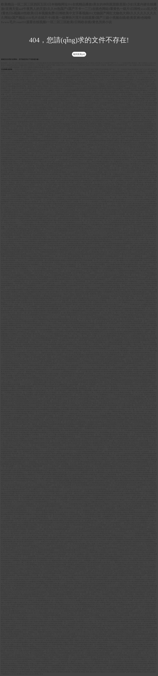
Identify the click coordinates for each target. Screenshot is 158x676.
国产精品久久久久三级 (96, 594)
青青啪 (123, 143)
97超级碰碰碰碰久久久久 (59, 296)
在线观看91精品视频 (28, 105)
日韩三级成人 (136, 355)
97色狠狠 (49, 558)
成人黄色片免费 (109, 365)
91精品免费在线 (77, 458)
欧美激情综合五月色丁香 (54, 290)
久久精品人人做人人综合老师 (53, 619)
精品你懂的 (32, 321)
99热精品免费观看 (39, 311)
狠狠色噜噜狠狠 (143, 586)
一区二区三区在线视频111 (98, 525)
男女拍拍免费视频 (61, 609)
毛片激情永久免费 (76, 97)
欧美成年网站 (47, 193)
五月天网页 (11, 672)
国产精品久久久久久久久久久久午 (41, 176)
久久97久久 (60, 117)
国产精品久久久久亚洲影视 (128, 336)
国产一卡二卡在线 (115, 521)
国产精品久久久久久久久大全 (136, 193)
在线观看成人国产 (137, 69)
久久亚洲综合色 (7, 78)
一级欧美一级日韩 (37, 424)
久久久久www (88, 201)
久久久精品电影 (48, 504)
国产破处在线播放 (147, 222)
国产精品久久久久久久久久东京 (111, 208)
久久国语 (73, 353)
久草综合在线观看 (48, 208)
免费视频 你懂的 (54, 491)
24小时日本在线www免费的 (106, 78)
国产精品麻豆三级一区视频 (108, 174)
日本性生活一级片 (105, 252)
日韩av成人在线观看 (149, 338)
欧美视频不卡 (25, 399)
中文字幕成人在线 (69, 334)
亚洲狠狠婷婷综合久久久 (24, 657)
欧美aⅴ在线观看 (119, 476)
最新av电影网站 (25, 569)
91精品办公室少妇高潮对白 (114, 120)
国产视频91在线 (122, 90)
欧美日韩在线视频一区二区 (98, 206)
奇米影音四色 (58, 521)
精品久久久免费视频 (110, 380)
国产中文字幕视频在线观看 (25, 523)
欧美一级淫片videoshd (146, 497)
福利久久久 (151, 435)
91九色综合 (73, 325)
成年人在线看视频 (100, 577)
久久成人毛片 (150, 107)
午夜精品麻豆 (70, 584)
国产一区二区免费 (76, 395)
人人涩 (89, 195)
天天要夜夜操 (69, 222)
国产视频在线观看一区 (37, 466)
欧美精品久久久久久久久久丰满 (130, 201)
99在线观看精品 (13, 458)
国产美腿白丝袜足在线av (39, 621)
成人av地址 (77, 376)
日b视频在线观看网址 (51, 82)
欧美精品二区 (128, 159)
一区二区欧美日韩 (127, 285)
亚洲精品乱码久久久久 (128, 468)
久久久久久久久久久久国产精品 (116, 325)
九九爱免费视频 (60, 462)
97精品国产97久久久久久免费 (126, 134)
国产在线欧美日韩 (104, 565)
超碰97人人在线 (135, 611)
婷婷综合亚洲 (62, 126)
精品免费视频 (38, 581)
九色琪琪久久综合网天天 (144, 514)
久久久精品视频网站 (102, 432)
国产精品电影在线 (69, 275)
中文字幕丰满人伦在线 (137, 229)
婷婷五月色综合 (138, 187)
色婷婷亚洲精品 (35, 187)
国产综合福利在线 (41, 460)
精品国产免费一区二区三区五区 (15, 521)
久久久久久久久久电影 (143, 510)
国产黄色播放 (32, 546)
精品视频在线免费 (34, 292)
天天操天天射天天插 (80, 317)
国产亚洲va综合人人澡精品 (69, 178)
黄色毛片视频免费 (71, 84)
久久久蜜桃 (146, 363)
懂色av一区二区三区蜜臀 (146, 493)
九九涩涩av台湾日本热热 (93, 651)
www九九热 (143, 319)
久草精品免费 (107, 225)
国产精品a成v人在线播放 (98, 403)
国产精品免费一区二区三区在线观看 (77, 69)
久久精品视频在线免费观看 (12, 462)
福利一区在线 (67, 668)
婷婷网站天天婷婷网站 (141, 474)
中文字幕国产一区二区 (20, 166)
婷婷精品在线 (24, 449)
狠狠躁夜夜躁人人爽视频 (39, 296)
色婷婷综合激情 (73, 260)
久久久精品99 (124, 590)
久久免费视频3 (119, 550)
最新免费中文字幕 (18, 636)
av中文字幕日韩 (35, 571)
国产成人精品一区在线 (105, 111)
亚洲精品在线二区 (32, 506)
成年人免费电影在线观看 (111, 447)
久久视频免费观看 (33, 649)
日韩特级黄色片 (130, 539)
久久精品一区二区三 (27, 531)
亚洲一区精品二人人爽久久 (114, 115)
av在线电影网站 (11, 214)
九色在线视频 (144, 199)
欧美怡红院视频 (97, 579)
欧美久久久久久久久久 (53, 153)
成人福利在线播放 (77, 588)
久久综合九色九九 (111, 317)
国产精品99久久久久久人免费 (111, 273)
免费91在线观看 (100, 552)
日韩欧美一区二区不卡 (77, 210)
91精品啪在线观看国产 (74, 199)
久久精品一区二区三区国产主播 (122, 298)
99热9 (133, 340)
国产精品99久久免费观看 (42, 78)
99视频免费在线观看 (92, 355)
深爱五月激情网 (34, 250)
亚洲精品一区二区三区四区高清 (51, 390)
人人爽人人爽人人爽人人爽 (79, 336)
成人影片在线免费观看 (80, 197)
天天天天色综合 (113, 619)
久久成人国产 (78, 351)
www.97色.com (35, 483)
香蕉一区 (79, 359)
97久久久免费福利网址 (119, 567)
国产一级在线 (105, 451)
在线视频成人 (137, 195)
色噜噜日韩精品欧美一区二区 (27, 554)
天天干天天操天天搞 (91, 359)
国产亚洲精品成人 (86, 180)
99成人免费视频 (71, 143)
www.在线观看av (11, 626)
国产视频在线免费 (61, 321)
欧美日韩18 (123, 458)
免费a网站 (55, 174)
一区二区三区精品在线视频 (59, 527)
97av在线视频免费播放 (98, 495)
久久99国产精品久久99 (131, 390)
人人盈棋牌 (24, 273)
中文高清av (51, 227)
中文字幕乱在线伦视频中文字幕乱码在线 (87, 556)
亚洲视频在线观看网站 (138, 634)
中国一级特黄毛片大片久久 (74, 590)
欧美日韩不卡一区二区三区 (83, 220)
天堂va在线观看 (21, 269)
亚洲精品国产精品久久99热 (49, 464)
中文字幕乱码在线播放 (76, 497)
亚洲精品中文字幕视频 (97, 71)
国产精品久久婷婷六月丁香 (62, 237)
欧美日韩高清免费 (51, 537)
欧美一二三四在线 (79, 437)
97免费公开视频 (104, 508)
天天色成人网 (101, 90)
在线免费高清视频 (125, 380)
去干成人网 (46, 325)
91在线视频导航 (150, 233)
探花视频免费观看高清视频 (19, 290)
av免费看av (105, 640)
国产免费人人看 (52, 657)
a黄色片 (110, 313)
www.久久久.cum (23, 483)
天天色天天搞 (126, 506)
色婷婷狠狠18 (82, 120)
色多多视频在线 (82, 138)
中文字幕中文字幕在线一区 (15, 649)
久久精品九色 (25, 634)
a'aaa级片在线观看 (77, 621)
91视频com (110, 630)
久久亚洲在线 (106, 275)
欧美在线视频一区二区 (67, 657)
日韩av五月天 (69, 476)
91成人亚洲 (90, 634)
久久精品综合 (126, 447)
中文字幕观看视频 (125, 363)
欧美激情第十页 (85, 84)
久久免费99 (112, 577)
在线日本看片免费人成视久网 (126, 491)
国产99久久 (63, 311)
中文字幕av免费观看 (57, 435)
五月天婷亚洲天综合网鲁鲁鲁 (139, 466)
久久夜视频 (45, 143)
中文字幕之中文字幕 (87, 342)
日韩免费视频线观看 (86, 432)
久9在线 (97, 367)
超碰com (28, 644)
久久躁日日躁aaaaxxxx (97, 665)
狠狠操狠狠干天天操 (120, 176)
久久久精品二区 (9, 476)
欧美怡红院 (14, 390)
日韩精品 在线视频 (122, 542)
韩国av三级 (111, 569)
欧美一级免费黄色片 (113, 388)
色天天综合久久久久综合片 (90, 113)
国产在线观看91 (38, 428)
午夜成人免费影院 (66, 626)
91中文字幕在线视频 (45, 386)
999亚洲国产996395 (127, 109)
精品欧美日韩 (144, 176)
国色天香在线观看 (33, 420)
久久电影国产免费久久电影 (13, 602)
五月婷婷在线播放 (107, 393)
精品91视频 (145, 355)
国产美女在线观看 (110, 164)
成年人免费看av (44, 586)
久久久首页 (52, 71)
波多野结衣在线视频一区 (96, 527)
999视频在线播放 (150, 502)
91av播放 (125, 418)
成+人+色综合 (51, 346)
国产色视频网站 (68, 344)
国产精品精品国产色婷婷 (38, 453)
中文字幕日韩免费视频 (14, 409)
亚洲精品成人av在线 (92, 613)
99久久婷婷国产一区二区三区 (100, 344)
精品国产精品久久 (94, 510)
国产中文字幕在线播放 (135, 455)
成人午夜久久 (111, 180)
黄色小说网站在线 (94, 304)
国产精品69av (121, 296)
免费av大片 (53, 523)
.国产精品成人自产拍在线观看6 (106, 638)
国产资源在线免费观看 (23, 107)
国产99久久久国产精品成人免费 (12, 533)
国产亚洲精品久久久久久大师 (123, 269)
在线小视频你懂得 (98, 472)
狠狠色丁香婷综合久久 (49, 592)
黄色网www (128, 351)
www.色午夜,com (76, 586)
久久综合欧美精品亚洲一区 (109, 178)
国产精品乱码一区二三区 (52, 531)
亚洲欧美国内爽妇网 (21, 187)
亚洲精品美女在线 (45, 607)
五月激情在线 (55, 122)
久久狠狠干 (107, 260)
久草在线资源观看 (41, 147)
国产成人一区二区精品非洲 (119, 69)
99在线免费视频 (35, 403)
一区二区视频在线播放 (123, 605)
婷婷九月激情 (70, 105)
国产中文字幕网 (82, 105)
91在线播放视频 (54, 409)
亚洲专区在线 (125, 441)
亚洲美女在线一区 (93, 210)
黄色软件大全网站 (140, 166)
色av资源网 (44, 365)
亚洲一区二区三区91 (68, 120)
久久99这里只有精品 (127, 525)
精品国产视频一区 (14, 451)
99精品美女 (124, 294)
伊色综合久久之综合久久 (122, 502)
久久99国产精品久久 (57, 447)
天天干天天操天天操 (11, 399)
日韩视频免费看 (59, 193)
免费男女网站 (112, 428)
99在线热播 (29, 178)
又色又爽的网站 (17, 327)
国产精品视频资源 (106, 99)
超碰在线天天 (124, 584)
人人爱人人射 (127, 651)
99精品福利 (108, 476)
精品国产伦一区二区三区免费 (107, 311)
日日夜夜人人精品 (98, 439)
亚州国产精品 (83, 615)
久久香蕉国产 (102, 357)
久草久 (12, 594)
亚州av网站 (27, 82)
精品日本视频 (103, 504)
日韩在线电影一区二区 (78, 218)
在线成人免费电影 (10, 248)
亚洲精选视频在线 (57, 548)
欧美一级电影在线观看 (37, 304)
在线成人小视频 (139, 315)
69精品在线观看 (15, 264)
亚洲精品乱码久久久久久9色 (129, 174)
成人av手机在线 (86, 313)
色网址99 (153, 586)
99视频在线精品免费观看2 (63, 594)
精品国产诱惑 (26, 428)
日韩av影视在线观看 (134, 292)
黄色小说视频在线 (133, 428)
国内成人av (92, 598)
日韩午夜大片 (127, 388)
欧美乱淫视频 (131, 453)
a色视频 (10, 170)
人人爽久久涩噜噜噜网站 (18, 388)
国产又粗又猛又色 (63, 518)
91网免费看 (68, 78)
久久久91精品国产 (122, 365)
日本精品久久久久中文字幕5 (66, 506)
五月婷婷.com (101, 428)
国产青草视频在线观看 (141, 516)
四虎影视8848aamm (42, 258)
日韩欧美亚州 (127, 565)
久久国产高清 (136, 548)
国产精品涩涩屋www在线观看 (118, 649)
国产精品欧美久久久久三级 (53, 267)
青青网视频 (115, 344)
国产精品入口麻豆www (55, 92)
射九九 (130, 598)
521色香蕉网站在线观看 (96, 218)
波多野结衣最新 (34, 605)
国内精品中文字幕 (105, 407)
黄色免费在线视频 (136, 250)
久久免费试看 (134, 126)
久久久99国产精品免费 (10, 117)
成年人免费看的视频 (54, 487)
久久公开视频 (84, 361)
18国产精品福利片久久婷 (141, 73)
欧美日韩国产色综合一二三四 (75, 109)
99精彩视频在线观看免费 (88, 157)
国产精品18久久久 (12, 359)
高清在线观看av (120, 199)
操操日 (106, 579)
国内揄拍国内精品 (150, 250)
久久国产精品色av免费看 (134, 403)
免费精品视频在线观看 (73, 227)
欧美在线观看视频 (99, 489)
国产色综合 (11, 122)
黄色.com (139, 239)
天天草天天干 (89, 464)
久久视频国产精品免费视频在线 (20, 525)
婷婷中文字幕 (47, 384)
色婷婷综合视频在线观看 (25, 241)
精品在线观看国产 (15, 239)
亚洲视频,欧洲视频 (28, 647)
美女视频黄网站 (34, 594)
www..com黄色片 (57, 69)
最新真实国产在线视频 (91, 586)
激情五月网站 (110, 594)
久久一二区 (74, 451)
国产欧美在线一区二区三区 (140, 141)
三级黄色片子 (42, 372)
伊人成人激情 (130, 115)
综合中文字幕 (143, 405)
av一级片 (42, 264)
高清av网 (98, 554)
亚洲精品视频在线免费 (126, 481)
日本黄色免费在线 (70, 204)
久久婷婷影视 (71, 535)
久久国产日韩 (9, 107)
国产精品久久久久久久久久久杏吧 (21, 548)
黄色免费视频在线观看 (53, 573)
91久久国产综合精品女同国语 (18, 403)
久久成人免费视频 (99, 416)
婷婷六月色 (145, 579)
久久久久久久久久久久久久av (73, 170)
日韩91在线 (48, 88)
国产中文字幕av (10, 302)
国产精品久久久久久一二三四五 (12, 220)
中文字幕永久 (150, 117)
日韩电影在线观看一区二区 (83, 592)
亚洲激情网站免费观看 (143, 626)
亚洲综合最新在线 (30, 122)
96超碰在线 (38, 510)
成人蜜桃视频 (148, 512)
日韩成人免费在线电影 (142, 430)
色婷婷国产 (138, 285)
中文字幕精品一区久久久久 (107, 300)
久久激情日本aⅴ (13, 204)
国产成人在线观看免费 (74, 651)
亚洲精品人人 (133, 319)
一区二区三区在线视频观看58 (131, 330)
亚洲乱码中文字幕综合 (21, 623)
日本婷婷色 (79, 208)
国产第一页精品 (29, 149)
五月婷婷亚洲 (51, 376)
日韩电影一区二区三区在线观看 (66, 382)
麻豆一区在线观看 (65, 103)
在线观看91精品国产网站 (48, 220)
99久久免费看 (80, 214)
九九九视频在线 (111, 376)
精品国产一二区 (126, 246)
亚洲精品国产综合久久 (28, 422)
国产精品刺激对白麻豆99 (142, 138)
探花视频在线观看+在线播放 (63, 565)
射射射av (138, 451)
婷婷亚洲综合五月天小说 (10, 353)
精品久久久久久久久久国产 (128, 162)
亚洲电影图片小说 (95, 380)
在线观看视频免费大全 (12, 325)
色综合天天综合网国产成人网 (118, 191)
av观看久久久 (89, 554)
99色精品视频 (112, 372)
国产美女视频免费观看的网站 (124, 514)
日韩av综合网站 (56, 617)
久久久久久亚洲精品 (16, 674)
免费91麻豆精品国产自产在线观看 (30, 233)
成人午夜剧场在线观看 (135, 518)
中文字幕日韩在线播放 (22, 109)
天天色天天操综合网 (129, 617)
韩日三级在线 (147, 548)
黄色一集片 (122, 206)
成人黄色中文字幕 (64, 539)
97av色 (131, 294)
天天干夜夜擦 (37, 472)
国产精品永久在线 (123, 569)
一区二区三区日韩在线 (58, 441)
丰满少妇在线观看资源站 (90, 76)
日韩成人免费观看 (45, 189)
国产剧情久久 (96, 94)
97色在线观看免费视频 (34, 141)
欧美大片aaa (38, 579)
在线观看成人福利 (96, 338)
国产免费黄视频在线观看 (108, 575)
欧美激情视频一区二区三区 (141, 342)
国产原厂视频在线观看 (27, 372)
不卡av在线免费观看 (146, 124)
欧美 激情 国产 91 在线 (86, 609)
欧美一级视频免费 (132, 117)
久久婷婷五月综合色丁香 (118, 504)
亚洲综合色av (140, 332)
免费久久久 (70, 632)
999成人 (17, 69)
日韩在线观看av (75, 321)
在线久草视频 (136, 216)
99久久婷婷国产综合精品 (13, 185)
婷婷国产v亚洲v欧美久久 (51, 216)
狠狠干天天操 (73, 393)
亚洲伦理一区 (43, 418)
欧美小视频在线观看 (33, 183)
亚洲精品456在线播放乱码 (59, 395)
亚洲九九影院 (7, 73)
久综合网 (153, 199)
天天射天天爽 (104, 420)
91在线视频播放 (108, 292)
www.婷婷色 (19, 243)
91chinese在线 (94, 288)
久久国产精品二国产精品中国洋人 (134, 411)
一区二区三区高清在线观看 (31, 325)
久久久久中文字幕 (8, 206)
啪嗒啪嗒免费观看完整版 (109, 141)
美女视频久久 (89, 97)
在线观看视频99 (51, 539)
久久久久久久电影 (31, 607)
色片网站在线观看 (47, 250)
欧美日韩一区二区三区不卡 (58, 647)
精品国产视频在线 (105, 518)
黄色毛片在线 (101, 607)
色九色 (14, 225)
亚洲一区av (51, 600)
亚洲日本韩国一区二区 (57, 577)
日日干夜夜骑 (86, 168)
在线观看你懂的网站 (135, 206)
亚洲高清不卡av (14, 218)
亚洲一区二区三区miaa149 (115, 453)
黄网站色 (25, 411)
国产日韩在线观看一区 (128, 178)
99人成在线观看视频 (64, 376)
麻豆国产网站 (120, 132)
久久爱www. (130, 275)
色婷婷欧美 (65, 319)
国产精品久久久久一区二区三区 (48, 248)
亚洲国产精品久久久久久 (25, 476)
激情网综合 (124, 250)
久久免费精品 (63, 323)
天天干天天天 (87, 258)
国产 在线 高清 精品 (140, 172)
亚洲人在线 (84, 288)
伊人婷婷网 (152, 281)
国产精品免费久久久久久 (112, 651)
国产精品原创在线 (37, 302)
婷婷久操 (139, 115)
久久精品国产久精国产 (36, 355)
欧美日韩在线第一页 (9, 537)
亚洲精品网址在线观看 (96, 453)
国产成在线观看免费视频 (31, 97)
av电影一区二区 (131, 432)
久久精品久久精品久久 (106, 542)
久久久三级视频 (98, 84)
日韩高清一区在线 (126, 183)
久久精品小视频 (39, 663)
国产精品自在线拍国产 (83, 348)
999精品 (21, 668)
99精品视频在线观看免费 (16, 86)
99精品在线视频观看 (68, 195)
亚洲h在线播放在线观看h (73, 424)
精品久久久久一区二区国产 (22, 351)
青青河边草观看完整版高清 (111, 361)
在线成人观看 (58, 607)
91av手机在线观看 (149, 115)
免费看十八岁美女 (98, 212)
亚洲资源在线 (91, 300)
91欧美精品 (70, 435)
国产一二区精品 (94, 273)
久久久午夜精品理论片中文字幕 (66, 283)
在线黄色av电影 (63, 97)
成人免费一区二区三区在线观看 (58, 388)
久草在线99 (132, 437)
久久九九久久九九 (75, 111)
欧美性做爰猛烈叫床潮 (48, 132)
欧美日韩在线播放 (94, 535)
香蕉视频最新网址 (50, 141)
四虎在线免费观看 (68, 216)
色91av (121, 403)
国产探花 (29, 663)
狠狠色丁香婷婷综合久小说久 (50, 130)
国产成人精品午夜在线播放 (11, 485)
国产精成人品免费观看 (65, 542)
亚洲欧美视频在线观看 (13, 527)
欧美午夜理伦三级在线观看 (140, 97)
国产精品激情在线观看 (77, 569)
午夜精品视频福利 (88, 607)
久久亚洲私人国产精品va (61, 330)
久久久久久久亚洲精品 (69, 122)
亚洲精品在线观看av (27, 155)
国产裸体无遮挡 (126, 187)
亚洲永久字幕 (20, 395)
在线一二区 (82, 353)
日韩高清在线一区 (38, 99)
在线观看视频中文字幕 (58, 138)
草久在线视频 (28, 172)
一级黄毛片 (14, 88)
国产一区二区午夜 (45, 199)
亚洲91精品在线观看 (110, 405)
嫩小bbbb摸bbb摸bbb (139, 596)
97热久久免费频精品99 (83, 216)
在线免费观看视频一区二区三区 (45, 113)
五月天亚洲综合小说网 (85, 623)
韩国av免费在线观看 (106, 647)
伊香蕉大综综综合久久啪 (55, 105)
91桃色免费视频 (111, 374)
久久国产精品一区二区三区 (74, 613)
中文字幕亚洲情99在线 (147, 621)
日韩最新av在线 (144, 283)
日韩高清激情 (91, 86)
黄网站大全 (27, 300)
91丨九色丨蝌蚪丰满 (43, 529)
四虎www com (33, 544)
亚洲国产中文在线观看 (68, 405)
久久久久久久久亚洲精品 (122, 172)
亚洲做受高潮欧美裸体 (66, 523)
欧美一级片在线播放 (97, 630)
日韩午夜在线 (33, 237)
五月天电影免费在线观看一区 (21, 342)
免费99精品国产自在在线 (132, 661)
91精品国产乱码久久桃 (34, 164)
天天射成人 (148, 594)
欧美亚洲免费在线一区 (114, 170)
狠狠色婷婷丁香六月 (28, 218)
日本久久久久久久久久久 (91, 414)
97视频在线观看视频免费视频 (139, 353)
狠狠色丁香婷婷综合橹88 (143, 267)
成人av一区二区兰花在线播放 (135, 227)
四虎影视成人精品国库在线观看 (28, 151)
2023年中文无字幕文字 (31, 348)
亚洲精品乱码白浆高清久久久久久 (66, 288)
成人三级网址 (67, 130)
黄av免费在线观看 (90, 174)
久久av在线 (150, 220)
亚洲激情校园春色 (120, 103)
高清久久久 (54, 365)
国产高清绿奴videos (125, 516)
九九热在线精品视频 (95, 120)
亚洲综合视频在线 (143, 340)
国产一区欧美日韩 (36, 273)
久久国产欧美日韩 (150, 285)
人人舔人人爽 (112, 481)
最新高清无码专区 (18, 315)
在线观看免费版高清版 (146, 432)
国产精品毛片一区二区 (142, 495)
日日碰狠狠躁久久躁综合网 (77, 369)
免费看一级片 (115, 508)
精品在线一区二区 (80, 594)
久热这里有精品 (97, 445)
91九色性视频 (58, 332)
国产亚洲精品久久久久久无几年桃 (42, 449)
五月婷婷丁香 (98, 455)
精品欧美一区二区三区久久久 (139, 157)
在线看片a (23, 617)
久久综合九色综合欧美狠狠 (110, 243)
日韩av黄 (31, 567)
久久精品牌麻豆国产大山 (53, 168)
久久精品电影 (148, 195)
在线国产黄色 (60, 649)
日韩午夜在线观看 (57, 143)
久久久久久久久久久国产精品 (111, 613)
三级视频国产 (26, 451)
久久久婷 (29, 577)
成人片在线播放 (151, 145)
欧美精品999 (79, 481)
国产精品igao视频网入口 (19, 439)
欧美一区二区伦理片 (104, 176)
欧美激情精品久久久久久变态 (119, 548)
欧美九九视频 (136, 628)
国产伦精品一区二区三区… (112, 168)
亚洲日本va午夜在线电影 (113, 159)
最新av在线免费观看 (140, 246)
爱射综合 (111, 132)
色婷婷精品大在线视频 (122, 382)
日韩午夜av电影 (22, 594)
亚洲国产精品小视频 (11, 80)
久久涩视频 (30, 197)
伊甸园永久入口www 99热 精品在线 (117, 216)
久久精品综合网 (64, 374)
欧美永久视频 (59, 455)
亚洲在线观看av (123, 655)
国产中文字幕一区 (149, 598)
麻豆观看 (98, 88)
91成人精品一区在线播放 (113, 84)
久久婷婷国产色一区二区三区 (54, 634)
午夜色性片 (83, 277)
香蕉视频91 (83, 382)
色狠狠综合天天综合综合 (41, 569)
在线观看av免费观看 (95, 323)
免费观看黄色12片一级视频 (23, 632)
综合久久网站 (75, 518)
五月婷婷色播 (34, 401)
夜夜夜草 (81, 204)
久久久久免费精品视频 (136, 533)
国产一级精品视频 (28, 136)
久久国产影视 (9, 243)
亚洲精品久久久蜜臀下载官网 (115, 455)
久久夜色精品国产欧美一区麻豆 (25, 340)
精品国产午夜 (75, 558)
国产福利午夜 (64, 663)
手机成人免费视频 (116, 185)
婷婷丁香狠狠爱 (60, 250)
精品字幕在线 (34, 214)
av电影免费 (52, 155)
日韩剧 (107, 567)
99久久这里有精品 (23, 145)
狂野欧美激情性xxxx (11, 369)
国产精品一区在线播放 (127, 290)
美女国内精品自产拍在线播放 (105, 145)
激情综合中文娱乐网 (13, 357)
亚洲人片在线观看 (31, 602)
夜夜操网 (60, 474)
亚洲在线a (5, 544)
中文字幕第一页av (135, 231)
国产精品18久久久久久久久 (45, 212)
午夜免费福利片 (15, 558)
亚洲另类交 (114, 626)
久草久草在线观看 (56, 197)
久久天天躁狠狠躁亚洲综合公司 (28, 246)
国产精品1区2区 (141, 346)
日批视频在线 (93, 382)
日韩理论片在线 (33, 390)
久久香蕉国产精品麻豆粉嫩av (134, 185)
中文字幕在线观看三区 (56, 432)
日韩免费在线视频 (18, 529)
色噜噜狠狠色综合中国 (129, 554)
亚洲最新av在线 (123, 180)
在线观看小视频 (122, 422)
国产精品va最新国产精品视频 (59, 453)
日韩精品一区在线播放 (50, 86)
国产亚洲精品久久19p (66, 348)
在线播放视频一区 (55, 309)
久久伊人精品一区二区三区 (91, 321)
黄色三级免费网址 (31, 590)
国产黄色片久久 (138, 605)
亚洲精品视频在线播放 (122, 670)
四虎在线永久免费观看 (75, 355)
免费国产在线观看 (21, 143)
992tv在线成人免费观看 (93, 590)
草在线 (40, 554)
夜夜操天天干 (15, 571)
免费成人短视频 (26, 369)
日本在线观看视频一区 (46, 340)
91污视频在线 (20, 663)
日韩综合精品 (69, 290)
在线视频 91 (127, 613)
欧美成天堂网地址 (18, 464)
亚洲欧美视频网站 (110, 155)
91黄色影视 (35, 334)
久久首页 (141, 378)
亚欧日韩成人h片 (31, 636)
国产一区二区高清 (37, 73)
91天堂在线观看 (75, 460)
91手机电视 (98, 365)
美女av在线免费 (108, 122)
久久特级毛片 (78, 237)
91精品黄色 (39, 168)
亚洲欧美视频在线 (97, 628)
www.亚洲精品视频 (23, 672)
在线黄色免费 (62, 155)
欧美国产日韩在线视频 (17, 481)
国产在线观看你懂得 (149, 204)
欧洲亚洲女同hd (58, 246)
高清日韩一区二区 (103, 659)
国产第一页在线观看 (37, 166)
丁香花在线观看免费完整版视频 (67, 180)
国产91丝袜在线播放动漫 (19, 279)
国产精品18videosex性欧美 (41, 451)
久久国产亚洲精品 (122, 302)
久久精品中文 (60, 651)
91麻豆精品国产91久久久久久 (43, 231)
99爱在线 (111, 435)
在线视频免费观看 (124, 92)
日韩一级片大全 (43, 527)
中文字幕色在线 (47, 378)
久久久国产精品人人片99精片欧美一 (61, 493)
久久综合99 (16, 592)
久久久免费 (51, 466)
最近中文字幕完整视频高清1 (24, 162)
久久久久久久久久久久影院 (139, 302)
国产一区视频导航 (31, 90)
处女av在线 (111, 90)
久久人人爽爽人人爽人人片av (137, 577)
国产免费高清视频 (100, 319)
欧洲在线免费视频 (79, 128)
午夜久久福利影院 (120, 518)
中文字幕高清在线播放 (91, 330)
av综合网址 (6, 208)
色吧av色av (135, 441)
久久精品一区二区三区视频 (32, 485)
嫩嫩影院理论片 (111, 516)
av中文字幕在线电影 (89, 460)
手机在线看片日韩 (103, 73)
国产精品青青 (137, 537)
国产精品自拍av (116, 235)
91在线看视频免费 (107, 229)
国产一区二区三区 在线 (144, 439)
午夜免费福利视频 (83, 605)
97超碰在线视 (36, 216)
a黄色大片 (142, 180)
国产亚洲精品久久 (17, 367)
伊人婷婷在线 (6, 600)
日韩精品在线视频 (72, 447)
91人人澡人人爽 (75, 340)
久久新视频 (22, 626)
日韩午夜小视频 (19, 159)
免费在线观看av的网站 (58, 443)
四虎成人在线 (14, 262)
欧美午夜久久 (120, 592)
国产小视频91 (119, 237)
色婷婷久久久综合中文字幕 (107, 107)
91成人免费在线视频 (132, 260)
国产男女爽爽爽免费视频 (54, 424)
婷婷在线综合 (64, 218)
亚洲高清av (9, 432)
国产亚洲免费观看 (55, 170)
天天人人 (110, 550)
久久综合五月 (62, 380)
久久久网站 (49, 336)
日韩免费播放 (15, 180)
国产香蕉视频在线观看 (124, 414)
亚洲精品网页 (14, 193)
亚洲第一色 (100, 516)
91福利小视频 (52, 374)
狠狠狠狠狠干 (148, 443)
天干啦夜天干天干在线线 (53, 554)
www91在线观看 (140, 386)
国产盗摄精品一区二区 (148, 535)
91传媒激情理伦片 (38, 346)
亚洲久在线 (49, 455)
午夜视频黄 (49, 166)
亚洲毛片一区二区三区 (105, 134)
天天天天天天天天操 (42, 441)
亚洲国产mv (63, 670)
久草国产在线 (98, 216)
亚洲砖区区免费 (141, 252)
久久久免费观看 (15, 281)
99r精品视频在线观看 (139, 462)
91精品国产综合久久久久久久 (25, 508)
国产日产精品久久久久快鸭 (104, 672)
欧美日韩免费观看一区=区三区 (90, 260)
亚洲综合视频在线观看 (34, 159)
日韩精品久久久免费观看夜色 (79, 628)
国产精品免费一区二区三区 (19, 453)
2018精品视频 (20, 386)
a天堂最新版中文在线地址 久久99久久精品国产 (80, 508)
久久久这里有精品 (88, 516)
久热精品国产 (149, 558)
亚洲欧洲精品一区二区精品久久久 (62, 281)
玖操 (112, 491)
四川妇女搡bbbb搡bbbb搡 (89, 407)
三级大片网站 (124, 141)
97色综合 (90, 353)
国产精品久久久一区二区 (139, 544)
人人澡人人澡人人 (31, 206)
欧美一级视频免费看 (144, 573)
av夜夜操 (145, 416)
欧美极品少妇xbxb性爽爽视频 (95, 649)
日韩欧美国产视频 (90, 111)
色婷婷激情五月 (46, 315)
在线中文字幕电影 (84, 439)
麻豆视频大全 (130, 128)
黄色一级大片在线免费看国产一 (112, 523)
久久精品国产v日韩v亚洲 (128, 283)
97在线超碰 (18, 172)
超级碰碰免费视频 (59, 369)
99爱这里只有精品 (14, 428)
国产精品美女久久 (115, 464)
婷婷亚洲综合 (86, 132)
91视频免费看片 (51, 355)
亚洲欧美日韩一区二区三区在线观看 (106, 250)
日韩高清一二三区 (48, 518)
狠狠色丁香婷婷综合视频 (16, 191)
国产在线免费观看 (111, 634)
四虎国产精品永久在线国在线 (93, 340)
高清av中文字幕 (119, 600)
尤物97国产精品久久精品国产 (101, 462)
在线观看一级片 (124, 214)
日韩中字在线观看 (82, 269)
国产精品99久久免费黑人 (79, 147)
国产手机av (144, 260)
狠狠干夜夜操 (38, 495)
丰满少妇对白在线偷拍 (13, 199)
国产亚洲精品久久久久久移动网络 (101, 334)
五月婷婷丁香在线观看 (20, 298)
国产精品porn (90, 164)
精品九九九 (96, 523)
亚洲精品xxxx (37, 82)
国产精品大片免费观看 (21, 73)
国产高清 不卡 (144, 327)
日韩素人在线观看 (64, 149)
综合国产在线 (69, 214)
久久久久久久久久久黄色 (132, 556)
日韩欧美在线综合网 (133, 476)
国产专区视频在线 (75, 155)
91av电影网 (33, 439)
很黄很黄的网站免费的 (107, 655)
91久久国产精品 (87, 346)
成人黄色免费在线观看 (59, 397)
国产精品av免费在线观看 (79, 124)
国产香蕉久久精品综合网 (76, 183)
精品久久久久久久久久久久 (88, 430)
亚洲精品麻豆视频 (17, 607)
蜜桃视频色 (84, 447)
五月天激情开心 (144, 384)
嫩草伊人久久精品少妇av (43, 489)
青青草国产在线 (75, 367)
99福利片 (92, 357)
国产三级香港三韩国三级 (137, 567)
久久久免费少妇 (95, 636)
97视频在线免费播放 (37, 290)
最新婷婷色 (9, 101)
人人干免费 (152, 462)
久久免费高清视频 (84, 115)
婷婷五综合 (130, 143)
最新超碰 (44, 426)
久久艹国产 (70, 193)
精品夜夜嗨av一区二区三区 (147, 468)
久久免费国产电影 (59, 189)
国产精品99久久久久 (41, 548)
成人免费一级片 (77, 330)
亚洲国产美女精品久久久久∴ (47, 218)
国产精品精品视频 (135, 640)
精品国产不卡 (89, 617)
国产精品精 (137, 598)
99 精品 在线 (91, 90)
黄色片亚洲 (77, 516)
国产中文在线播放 (21, 71)
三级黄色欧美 (79, 294)
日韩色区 (65, 162)
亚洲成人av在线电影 (81, 71)
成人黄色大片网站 (75, 159)
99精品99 (99, 164)
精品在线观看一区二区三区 (128, 124)
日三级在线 (13, 668)
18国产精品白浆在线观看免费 (91, 409)
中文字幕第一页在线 (25, 113)
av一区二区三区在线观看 (108, 222)
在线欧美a (98, 353)
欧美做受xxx (87, 250)
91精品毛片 (151, 411)
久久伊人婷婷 (64, 365)
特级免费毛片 (101, 481)
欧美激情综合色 (99, 180)
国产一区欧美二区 (149, 575)
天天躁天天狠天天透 (136, 218)
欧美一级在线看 (8, 651)
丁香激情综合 (100, 657)
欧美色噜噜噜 (117, 281)
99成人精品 (103, 166)
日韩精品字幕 (74, 407)
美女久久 (129, 550)
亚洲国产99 (116, 275)
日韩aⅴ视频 (80, 657)
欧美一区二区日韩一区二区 (12, 288)
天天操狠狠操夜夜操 (70, 361)
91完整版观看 (86, 390)
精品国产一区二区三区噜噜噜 (26, 306)
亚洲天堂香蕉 (110, 212)
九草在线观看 (40, 149)
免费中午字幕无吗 (65, 533)
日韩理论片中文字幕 (91, 306)
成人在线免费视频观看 (104, 103)
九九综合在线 (138, 552)
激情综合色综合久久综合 (51, 353)
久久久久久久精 (88, 367)
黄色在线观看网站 (109, 94)
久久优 (142, 117)
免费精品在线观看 (46, 80)
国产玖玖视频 (43, 602)
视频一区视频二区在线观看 (131, 361)
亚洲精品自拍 (30, 212)
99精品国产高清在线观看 (41, 256)
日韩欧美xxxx (122, 598)
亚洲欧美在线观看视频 (134, 657)
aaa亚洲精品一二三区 (96, 136)
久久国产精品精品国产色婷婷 (105, 296)
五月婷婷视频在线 (52, 626)
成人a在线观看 (149, 550)
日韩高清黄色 (52, 128)
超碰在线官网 (54, 101)
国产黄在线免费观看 (57, 514)
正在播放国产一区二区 (51, 485)
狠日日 (51, 283)
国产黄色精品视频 (141, 647)
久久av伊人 (90, 231)
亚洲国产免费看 (106, 539)
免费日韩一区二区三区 (13, 97)
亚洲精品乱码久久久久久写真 (144, 565)
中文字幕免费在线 (143, 290)
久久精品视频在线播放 (72, 243)
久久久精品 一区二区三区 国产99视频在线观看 (101, 621)
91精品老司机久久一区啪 (89, 178)
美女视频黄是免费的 (116, 128)
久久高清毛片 (87, 319)
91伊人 (72, 630)
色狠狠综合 (75, 313)
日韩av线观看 (10, 344)
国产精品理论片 (99, 258)
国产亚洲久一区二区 (124, 138)
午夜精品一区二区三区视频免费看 (49, 275)
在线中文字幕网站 (110, 443)
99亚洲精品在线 (97, 115)
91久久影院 (136, 82)
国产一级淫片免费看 (25, 537)
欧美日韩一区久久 (41, 628)
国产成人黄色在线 (103, 626)
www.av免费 (63, 569)
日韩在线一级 (138, 120)
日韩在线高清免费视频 (143, 128)
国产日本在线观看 (92, 497)
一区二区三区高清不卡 (115, 489)
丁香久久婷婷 (119, 313)
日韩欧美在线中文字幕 (131, 449)
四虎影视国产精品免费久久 (103, 346)
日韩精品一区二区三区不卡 (67, 445)
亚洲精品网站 (12, 231)
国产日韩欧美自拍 (122, 544)
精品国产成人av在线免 (77, 231)
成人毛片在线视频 (22, 330)
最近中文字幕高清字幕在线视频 (27, 596)
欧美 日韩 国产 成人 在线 (10, 588)
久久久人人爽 (33, 512)
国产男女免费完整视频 (79, 453)
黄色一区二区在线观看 (23, 495)
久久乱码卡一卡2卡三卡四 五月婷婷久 (67, 489)
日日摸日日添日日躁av (110, 487)
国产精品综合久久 (58, 145)
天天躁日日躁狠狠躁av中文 (34, 573)
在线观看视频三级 (56, 430)
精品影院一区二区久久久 (139, 489)
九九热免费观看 (138, 105)
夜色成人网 (96, 168)
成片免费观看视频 (22, 479)
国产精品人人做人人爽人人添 (141, 153)
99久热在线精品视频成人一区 (23, 153)
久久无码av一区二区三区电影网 (33, 445)
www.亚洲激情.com (107, 605)
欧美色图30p (75, 466)
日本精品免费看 (66, 485)
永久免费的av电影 (110, 611)
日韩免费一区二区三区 (138, 86)
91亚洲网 (46, 472)
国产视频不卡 (149, 670)
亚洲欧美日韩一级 (12, 313)
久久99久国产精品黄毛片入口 (49, 195)
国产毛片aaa (69, 474)
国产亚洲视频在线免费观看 (37, 432)
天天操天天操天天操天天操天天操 (45, 351)
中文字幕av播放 (118, 260)
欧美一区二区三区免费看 (140, 78)
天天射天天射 (92, 143)
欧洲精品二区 (65, 172)
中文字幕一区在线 (56, 222)
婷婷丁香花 (150, 294)
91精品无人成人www (99, 560)
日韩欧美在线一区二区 (148, 588)
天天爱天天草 (61, 208)
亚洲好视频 (112, 384)
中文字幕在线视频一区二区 (113, 474)
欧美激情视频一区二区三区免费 (25, 309)
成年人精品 (130, 626)
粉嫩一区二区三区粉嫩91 (10, 227)
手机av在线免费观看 (140, 638)
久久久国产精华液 (135, 458)
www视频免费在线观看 (42, 632)
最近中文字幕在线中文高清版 (88, 99)
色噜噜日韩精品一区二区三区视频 (95, 479)
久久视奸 (110, 607)
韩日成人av (24, 176)
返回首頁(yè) (79, 54)
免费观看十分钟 (109, 544)
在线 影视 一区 (75, 319)
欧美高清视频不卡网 (128, 344)
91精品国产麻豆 (147, 428)
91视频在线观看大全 (58, 560)
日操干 (122, 657)
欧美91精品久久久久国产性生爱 (98, 573)
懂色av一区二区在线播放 (10, 531)
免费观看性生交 (77, 172)
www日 (22, 577)
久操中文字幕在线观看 (146, 491)
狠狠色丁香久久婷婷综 (98, 386)
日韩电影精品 (23, 430)
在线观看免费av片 (87, 558)
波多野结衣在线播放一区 (87, 73)
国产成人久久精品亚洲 (91, 235)
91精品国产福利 (141, 435)
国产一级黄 (11, 92)
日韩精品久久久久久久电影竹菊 (145, 351)
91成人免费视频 (69, 267)
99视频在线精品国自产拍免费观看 (87, 332)
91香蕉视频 (24, 435)
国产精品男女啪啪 (15, 319)
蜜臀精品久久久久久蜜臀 (121, 105)
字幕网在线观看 (121, 630)
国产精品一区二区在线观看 (104, 592)
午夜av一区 (9, 103)
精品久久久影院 (109, 254)
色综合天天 (84, 665)
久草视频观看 (118, 539)
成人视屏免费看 (7, 235)
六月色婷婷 (139, 529)
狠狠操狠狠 (141, 210)
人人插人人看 (67, 317)
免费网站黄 (153, 460)
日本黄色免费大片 (130, 636)
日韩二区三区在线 (81, 418)
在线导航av (113, 206)
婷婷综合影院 (140, 294)
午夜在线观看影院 (45, 636)
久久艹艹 (110, 199)
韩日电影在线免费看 (83, 523)
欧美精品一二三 (52, 663)
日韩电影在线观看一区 (67, 537)
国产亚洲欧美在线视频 (128, 619)
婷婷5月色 (124, 640)
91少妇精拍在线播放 (96, 317)
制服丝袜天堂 (12, 393)
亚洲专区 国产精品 (72, 279)
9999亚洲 (72, 397)
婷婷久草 (54, 569)
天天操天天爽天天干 (117, 147)
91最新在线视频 (7, 340)
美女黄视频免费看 (96, 443)
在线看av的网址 (16, 300)
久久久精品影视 (51, 235)
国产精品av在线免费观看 (104, 237)
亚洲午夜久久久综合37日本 (99, 138)
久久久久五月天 (71, 73)
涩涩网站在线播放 (31, 323)
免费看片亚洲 (83, 357)
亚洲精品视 (123, 575)
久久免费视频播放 (134, 113)
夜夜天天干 (47, 369)
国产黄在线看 (87, 468)
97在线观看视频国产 (17, 141)
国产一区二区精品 (48, 651)
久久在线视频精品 (94, 225)
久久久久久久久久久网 (70, 88)
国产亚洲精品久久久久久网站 (82, 149)
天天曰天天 (121, 577)
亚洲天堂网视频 (97, 187)
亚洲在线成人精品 (94, 642)
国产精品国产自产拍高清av (81, 596)
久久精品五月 (44, 430)
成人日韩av (19, 101)
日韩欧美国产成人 (82, 252)
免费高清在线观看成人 (148, 130)
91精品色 (131, 630)
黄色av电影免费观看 (115, 233)
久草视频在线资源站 (52, 428)
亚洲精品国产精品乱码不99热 (57, 107)
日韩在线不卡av (7, 623)
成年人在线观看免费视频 (122, 462)
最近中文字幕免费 (39, 474)
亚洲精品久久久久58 (91, 395)
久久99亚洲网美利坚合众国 (127, 384)
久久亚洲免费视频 (12, 634)
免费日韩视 (36, 592)
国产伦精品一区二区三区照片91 (106, 623)
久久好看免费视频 (138, 99)
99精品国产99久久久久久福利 (113, 401)
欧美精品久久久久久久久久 (33, 437)
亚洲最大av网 (38, 537)
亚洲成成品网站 (41, 180)
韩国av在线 (56, 468)
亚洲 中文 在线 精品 (60, 512)
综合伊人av (52, 426)
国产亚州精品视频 (81, 206)
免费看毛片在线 (98, 195)
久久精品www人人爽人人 (18, 426)
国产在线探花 (48, 359)
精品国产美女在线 (57, 94)
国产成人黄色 (114, 525)
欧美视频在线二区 (123, 367)
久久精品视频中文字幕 (23, 468)
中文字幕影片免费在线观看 (72, 151)
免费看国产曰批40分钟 (10, 201)
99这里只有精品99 (50, 380)
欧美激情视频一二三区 (18, 384)
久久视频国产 (26, 357)
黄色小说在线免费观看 (115, 239)
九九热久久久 (15, 621)
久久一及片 (5, 258)
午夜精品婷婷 (73, 176)
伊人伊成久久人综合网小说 (121, 596)
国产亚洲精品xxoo (51, 233)
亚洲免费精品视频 (86, 189)
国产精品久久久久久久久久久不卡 (64, 510)
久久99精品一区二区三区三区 (51, 611)
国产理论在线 (81, 397)
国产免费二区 (52, 157)
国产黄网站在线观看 (13, 647)
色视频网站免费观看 (126, 510)
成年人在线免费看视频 (108, 355)
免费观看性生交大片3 (101, 185)
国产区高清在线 (91, 214)
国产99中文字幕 (13, 422)
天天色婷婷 (44, 348)
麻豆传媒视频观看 (61, 231)
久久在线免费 (98, 468)
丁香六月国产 (39, 153)
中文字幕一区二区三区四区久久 (57, 367)
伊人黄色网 (9, 611)
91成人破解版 (78, 464)
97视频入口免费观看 (65, 206)
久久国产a (134, 191)
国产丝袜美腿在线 (82, 636)
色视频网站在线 (141, 334)
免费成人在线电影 (117, 432)
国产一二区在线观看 (60, 159)
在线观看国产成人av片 (122, 537)
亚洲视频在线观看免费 (34, 115)
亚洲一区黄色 (55, 262)
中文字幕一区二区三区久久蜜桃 (43, 575)
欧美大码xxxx (113, 584)
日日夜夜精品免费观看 (112, 189)
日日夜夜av (44, 405)
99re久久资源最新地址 (31, 491)
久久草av (101, 143)
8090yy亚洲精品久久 (130, 84)
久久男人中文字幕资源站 (55, 264)
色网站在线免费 (105, 288)
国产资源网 (138, 183)
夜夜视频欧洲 (129, 332)
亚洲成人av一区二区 (82, 193)
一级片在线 (66, 487)
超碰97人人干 (34, 132)
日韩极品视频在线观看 (18, 250)
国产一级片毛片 (13, 424)
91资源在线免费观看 (111, 187)
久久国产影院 (47, 187)
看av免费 (89, 384)
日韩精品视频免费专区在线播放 (90, 254)
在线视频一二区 (15, 260)
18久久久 (70, 462)
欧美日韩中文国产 (57, 544)
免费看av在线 (104, 399)
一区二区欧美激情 (135, 155)
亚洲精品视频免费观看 (52, 615)
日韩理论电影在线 (22, 405)
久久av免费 (105, 113)
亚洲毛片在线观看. (41, 103)
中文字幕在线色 (7, 187)
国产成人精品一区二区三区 (128, 279)
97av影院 (51, 180)
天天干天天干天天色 (38, 623)
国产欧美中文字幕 (78, 191)
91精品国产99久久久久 (136, 609)
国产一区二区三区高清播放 (126, 304)
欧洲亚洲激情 (106, 241)
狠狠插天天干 (49, 609)
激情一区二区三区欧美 (87, 176)
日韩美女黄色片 (65, 101)
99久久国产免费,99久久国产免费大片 (116, 153)
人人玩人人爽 (142, 281)
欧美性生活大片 (109, 302)
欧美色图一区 (14, 273)
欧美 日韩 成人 (33, 130)
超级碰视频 (82, 642)
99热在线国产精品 (101, 126)
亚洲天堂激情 (130, 237)
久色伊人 (113, 138)
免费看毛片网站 (35, 210)
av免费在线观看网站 (12, 105)
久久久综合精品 (121, 122)
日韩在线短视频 (27, 407)
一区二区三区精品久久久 (35, 455)
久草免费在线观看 (40, 374)
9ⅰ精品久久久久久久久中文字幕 (21, 628)
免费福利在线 (80, 565)
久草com (88, 170)
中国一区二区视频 (25, 393)
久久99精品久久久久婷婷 (101, 596)
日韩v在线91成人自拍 (69, 571)
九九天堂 (136, 651)
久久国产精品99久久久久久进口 (78, 579)
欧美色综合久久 (13, 569)
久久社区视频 (17, 157)
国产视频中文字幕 (69, 525)
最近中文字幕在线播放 (83, 493)
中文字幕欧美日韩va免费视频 (91, 279)
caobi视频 (22, 115)
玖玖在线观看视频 (90, 199)
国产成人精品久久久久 (122, 262)
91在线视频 (150, 315)
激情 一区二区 (109, 136)
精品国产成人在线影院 (115, 571)
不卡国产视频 (54, 405)
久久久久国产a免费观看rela (81, 472)
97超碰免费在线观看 (134, 512)
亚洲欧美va (73, 615)
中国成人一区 (133, 621)
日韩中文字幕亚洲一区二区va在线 (81, 296)
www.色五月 (129, 409)
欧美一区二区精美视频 (121, 407)
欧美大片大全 (106, 506)
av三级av (146, 239)
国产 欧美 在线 (72, 642)
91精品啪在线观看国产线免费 (42, 109)
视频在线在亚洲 (83, 525)
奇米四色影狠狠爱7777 (121, 86)
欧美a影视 (53, 348)
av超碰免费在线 (68, 611)
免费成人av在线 (56, 439)
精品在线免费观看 (147, 126)
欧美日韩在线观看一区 (79, 374)
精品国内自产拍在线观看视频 (86, 290)
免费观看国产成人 (59, 579)
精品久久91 (114, 493)
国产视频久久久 (106, 105)
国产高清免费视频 (134, 672)
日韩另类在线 (145, 149)
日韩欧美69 (95, 80)
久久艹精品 (27, 472)
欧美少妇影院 (107, 321)
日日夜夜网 (75, 665)
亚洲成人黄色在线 (99, 170)
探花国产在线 (69, 655)
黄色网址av (45, 560)
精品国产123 (66, 661)
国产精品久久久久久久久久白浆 (24, 493)
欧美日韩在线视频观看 (23, 470)
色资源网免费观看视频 (72, 246)
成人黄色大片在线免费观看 (131, 338)
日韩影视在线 (97, 531)
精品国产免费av (93, 397)
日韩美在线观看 (93, 575)
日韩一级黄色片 (46, 420)
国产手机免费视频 (81, 344)
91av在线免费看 (83, 506)
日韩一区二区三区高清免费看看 (75, 136)
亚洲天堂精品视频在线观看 (30, 588)
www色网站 (146, 458)
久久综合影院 (96, 193)
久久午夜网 (74, 277)
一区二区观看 (37, 359)
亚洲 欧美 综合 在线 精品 (123, 220)
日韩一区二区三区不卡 (19, 653)
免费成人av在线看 (100, 201)
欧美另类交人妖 (127, 552)
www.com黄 (130, 632)
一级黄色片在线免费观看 (37, 128)
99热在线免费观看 (7, 567)
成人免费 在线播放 (65, 351)
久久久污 (151, 441)
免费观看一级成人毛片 (104, 172)
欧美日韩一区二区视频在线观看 (85, 653)
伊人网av (77, 78)
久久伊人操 (9, 71)
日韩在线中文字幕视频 (110, 315)
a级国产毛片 (83, 283)
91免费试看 (55, 586)
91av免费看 (119, 393)
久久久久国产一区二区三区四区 (86, 222)
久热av (105, 590)
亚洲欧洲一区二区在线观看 (38, 170)
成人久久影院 (64, 630)
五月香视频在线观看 (37, 298)
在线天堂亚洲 (82, 441)
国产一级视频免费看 (87, 428)
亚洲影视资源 (54, 418)
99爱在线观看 (82, 548)
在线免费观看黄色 (116, 579)
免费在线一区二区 (48, 210)
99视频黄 (20, 174)
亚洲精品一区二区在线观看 (114, 483)
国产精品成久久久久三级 (81, 166)
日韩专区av (73, 609)
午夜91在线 (139, 401)
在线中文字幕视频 (144, 602)
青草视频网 (71, 138)
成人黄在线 (114, 290)
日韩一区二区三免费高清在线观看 (40, 521)
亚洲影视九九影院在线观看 (79, 399)
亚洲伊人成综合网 (64, 235)
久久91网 (67, 197)
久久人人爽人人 (120, 346)
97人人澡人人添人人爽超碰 (98, 548)
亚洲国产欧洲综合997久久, (141, 88)
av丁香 (139, 134)
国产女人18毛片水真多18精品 (55, 115)
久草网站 (23, 390)
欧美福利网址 (112, 214)
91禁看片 (18, 411)
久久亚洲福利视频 (32, 464)
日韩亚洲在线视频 (18, 581)
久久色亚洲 (70, 649)
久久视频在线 (110, 342)
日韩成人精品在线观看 (111, 353)
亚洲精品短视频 (75, 663)
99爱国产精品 (120, 111)
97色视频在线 (52, 552)
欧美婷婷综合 (39, 174)
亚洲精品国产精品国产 (9, 338)
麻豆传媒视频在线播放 (115, 665)
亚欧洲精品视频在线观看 (72, 153)
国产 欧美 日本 (129, 239)
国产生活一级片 (47, 594)
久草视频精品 (37, 369)
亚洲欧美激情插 (59, 279)
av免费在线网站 (51, 191)
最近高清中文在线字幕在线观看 (130, 204)
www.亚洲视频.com (108, 414)
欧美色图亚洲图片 (25, 231)
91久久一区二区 (34, 269)
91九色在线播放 (41, 241)
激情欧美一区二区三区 (145, 235)
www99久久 (40, 376)
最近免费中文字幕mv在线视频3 (37, 222)
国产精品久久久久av (16, 90)
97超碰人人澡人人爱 (16, 644)
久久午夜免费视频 (88, 550)
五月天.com (128, 602)
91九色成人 (104, 390)
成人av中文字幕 (26, 227)
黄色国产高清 (116, 581)
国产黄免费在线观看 (82, 462)
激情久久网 (147, 292)
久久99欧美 (15, 208)
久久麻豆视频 (88, 577)
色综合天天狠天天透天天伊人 (111, 309)
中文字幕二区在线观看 (124, 594)
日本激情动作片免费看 (73, 258)
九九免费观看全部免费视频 (125, 271)
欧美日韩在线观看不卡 (131, 588)
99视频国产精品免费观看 (61, 588)
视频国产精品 (51, 458)
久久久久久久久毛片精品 (121, 241)
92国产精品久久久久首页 (29, 262)
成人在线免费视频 (99, 348)
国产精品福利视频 (31, 229)
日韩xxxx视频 (54, 602)
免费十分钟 (27, 277)
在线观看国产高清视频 (63, 166)
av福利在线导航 (149, 231)
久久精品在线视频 (72, 432)
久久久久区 (105, 235)
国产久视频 (22, 546)
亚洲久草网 (62, 642)
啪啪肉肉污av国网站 (60, 403)
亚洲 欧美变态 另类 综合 (84, 672)
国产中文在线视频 (45, 90)
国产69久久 (56, 120)
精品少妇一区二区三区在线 (93, 151)
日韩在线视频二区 (59, 632)
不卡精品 (33, 418)
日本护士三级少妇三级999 (17, 443)
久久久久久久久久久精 (29, 516)
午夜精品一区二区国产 (145, 348)
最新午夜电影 (53, 178)
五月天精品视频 (137, 71)
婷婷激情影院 (39, 204)
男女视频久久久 (57, 136)
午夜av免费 (33, 430)
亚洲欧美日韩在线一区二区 (45, 117)
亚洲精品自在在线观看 (50, 111)
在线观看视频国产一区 (106, 653)
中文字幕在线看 (72, 145)
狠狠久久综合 (45, 214)
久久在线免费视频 (66, 592)
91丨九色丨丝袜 (36, 634)
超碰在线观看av (62, 285)
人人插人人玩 (71, 115)
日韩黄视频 (106, 124)
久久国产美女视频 (44, 69)
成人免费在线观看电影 (135, 248)
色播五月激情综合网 (26, 117)
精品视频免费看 (41, 502)
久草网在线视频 (40, 657)
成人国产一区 (122, 359)
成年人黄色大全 (93, 109)
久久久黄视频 (150, 483)
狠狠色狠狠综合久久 (49, 97)
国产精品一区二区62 (105, 600)
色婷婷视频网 (42, 409)
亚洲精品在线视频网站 (9, 132)
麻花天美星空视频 (67, 420)
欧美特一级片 (147, 661)
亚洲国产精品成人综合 (126, 443)
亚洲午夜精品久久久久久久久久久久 (125, 306)
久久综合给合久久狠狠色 (81, 101)
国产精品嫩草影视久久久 (84, 298)
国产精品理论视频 (14, 474)
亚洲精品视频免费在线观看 (97, 369)
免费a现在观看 (151, 325)
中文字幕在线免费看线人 (74, 455)
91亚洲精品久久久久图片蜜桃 (19, 334)
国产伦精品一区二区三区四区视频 (55, 357)
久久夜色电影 (99, 149)
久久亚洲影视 (61, 483)
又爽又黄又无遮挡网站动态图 (95, 372)
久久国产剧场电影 (39, 393)
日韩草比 (117, 642)
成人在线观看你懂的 (91, 208)
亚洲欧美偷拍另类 (97, 483)
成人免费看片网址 (103, 602)
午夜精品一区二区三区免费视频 (40, 332)
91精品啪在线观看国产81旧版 (128, 372)
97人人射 (45, 283)
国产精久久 (35, 145)
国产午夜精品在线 (76, 292)
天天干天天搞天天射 (89, 600)
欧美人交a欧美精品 (123, 628)
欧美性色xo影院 (18, 212)
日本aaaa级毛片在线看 (115, 495)
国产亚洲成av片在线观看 (127, 560)
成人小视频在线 (104, 157)
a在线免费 (103, 277)
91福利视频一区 (66, 464)
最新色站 (94, 166)
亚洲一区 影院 (109, 323)
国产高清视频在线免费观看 (105, 558)
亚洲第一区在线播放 (12, 518)
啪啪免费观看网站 (34, 378)
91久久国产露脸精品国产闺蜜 (16, 134)
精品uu (55, 187)
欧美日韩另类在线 (65, 220)
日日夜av (100, 598)
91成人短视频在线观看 (127, 493)
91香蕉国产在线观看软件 (13, 84)
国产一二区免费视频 (43, 136)
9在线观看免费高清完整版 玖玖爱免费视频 (112, 426)
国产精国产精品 (50, 126)
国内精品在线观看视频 (67, 187)
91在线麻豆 (145, 390)
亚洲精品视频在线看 (28, 69)
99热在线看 (134, 655)
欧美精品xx (53, 103)
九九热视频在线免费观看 (34, 638)
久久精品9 (37, 294)
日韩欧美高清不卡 (113, 552)
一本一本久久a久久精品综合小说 (60, 516)
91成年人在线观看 (50, 437)
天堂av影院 (64, 256)
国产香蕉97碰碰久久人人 (59, 399)
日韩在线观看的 (113, 231)
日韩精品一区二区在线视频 (38, 414)
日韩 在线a (125, 508)
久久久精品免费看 (72, 514)
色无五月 (97, 458)
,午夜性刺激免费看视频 (137, 90)
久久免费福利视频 (128, 189)
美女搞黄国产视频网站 (85, 117)
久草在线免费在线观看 (15, 178)
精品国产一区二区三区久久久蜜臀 (126, 256)
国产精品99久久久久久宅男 (49, 630)
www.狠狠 (138, 443)
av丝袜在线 (9, 491)
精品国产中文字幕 (42, 138)
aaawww (114, 124)
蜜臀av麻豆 (70, 481)
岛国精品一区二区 (47, 269)
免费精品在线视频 (72, 239)
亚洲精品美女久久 (85, 325)
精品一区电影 (140, 607)
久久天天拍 (145, 569)
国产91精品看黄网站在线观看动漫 (123, 573)
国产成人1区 (91, 581)
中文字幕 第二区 (67, 401)
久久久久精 (128, 120)
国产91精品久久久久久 (60, 451)
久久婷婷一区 (131, 600)
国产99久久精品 (32, 195)
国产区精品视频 (11, 76)
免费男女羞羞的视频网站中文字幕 (120, 357)
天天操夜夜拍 (53, 670)
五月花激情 (102, 191)
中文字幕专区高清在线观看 (86, 537)
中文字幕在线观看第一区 (27, 76)
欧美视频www (147, 476)
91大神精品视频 (86, 185)
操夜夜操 (32, 260)
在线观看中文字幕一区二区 (58, 422)
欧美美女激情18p (8, 470)
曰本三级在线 (125, 470)
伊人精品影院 (74, 185)
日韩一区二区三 (68, 531)
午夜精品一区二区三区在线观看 (84, 103)
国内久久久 (87, 262)
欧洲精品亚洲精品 (42, 197)
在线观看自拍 (91, 426)
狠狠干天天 (120, 558)
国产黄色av (65, 353)
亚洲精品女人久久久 (32, 397)
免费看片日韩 (75, 552)
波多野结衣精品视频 (62, 124)
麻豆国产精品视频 (86, 449)
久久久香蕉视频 (57, 214)
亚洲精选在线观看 (29, 84)
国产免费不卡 (73, 380)
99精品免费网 (42, 76)
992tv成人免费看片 (24, 665)
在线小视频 (118, 449)
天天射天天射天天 (50, 533)
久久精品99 (5, 414)
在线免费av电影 (55, 344)
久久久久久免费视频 (86, 145)
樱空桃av (141, 483)
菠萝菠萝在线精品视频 (129, 668)
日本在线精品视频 (66, 86)
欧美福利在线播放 (30, 409)
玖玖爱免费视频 (40, 558)
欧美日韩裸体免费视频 (18, 414)
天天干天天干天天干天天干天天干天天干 (87, 487)
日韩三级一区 (40, 567)
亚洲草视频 (66, 567)
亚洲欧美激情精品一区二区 (24, 510)
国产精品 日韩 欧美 (122, 101)
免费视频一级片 (42, 260)
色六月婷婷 (71, 575)
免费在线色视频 (45, 550)
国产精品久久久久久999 (72, 168)
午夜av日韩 (57, 605)
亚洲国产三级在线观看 (47, 596)
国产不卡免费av (98, 325)
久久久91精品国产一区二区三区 (34, 185)
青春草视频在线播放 (145, 382)
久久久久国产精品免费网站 (46, 285)
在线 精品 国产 (140, 269)
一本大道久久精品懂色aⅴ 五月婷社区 (50, 84)
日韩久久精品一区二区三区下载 (106, 97)
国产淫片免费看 (18, 638)
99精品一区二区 (39, 525)
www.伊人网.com (82, 92)
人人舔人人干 (58, 109)
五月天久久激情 (63, 132)
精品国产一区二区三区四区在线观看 (71, 164)
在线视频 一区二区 (78, 384)
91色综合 (78, 655)
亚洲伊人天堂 (17, 437)
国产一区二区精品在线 (73, 544)
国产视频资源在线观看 (100, 69)
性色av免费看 (10, 254)
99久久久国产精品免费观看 (89, 141)
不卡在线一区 (22, 128)
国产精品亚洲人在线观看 (70, 428)
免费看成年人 (43, 309)
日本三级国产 (79, 309)
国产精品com (96, 315)
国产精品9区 (125, 340)
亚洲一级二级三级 (96, 470)
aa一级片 (32, 271)
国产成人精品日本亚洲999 (53, 243)
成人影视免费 (38, 609)
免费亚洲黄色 (74, 113)
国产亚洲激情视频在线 (90, 655)
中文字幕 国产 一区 (108, 367)
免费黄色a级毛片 (146, 151)
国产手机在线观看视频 (102, 378)
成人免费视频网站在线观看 (101, 500)
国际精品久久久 (16, 149)
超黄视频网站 (126, 82)
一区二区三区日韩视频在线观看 (87, 267)
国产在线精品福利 (27, 147)
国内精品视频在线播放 (57, 260)
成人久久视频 (145, 546)
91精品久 (136, 665)
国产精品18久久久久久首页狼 (42, 327)
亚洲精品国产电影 (15, 277)
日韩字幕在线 (47, 403)
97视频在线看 (139, 317)
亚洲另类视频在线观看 (143, 481)
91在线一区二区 (26, 359)
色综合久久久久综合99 (52, 225)
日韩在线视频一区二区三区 (99, 615)
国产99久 (134, 382)
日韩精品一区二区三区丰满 (134, 393)
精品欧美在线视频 (109, 424)
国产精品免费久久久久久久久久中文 (124, 378)
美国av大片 (104, 80)
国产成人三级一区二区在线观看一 (115, 130)
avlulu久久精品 (43, 590)
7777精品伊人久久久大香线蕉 (69, 233)
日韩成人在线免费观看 (109, 210)
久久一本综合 (108, 449)
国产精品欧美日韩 (137, 508)
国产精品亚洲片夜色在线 (124, 445)
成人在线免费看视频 (29, 565)
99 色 (134, 602)
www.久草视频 (90, 659)
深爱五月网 (5, 136)
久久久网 (56, 420)
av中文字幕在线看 (29, 239)
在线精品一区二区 (121, 229)
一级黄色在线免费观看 (126, 529)
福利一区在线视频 (29, 462)
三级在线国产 (37, 357)
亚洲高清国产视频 (75, 107)
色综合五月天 (33, 550)
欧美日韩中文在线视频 (62, 327)
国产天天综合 (60, 363)
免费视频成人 (75, 132)
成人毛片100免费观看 (112, 340)
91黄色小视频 (74, 409)
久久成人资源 (6, 529)
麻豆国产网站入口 (136, 649)
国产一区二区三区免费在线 (99, 147)
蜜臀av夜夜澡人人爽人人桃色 (89, 393)
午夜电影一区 (94, 277)
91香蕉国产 (152, 172)
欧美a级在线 (150, 185)
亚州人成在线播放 (105, 269)
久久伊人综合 (146, 611)
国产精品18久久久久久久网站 (137, 288)
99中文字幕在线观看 (37, 458)
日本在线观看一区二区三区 (76, 634)
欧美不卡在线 (30, 138)
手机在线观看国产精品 (77, 670)
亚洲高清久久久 (23, 210)
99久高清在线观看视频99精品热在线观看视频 (89, 485)
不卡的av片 (22, 292)
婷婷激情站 (101, 199)
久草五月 (18, 348)
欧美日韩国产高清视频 (45, 288)
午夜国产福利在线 (63, 458)
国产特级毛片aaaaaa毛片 (11, 147)
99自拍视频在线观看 (105, 466)
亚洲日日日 (60, 227)
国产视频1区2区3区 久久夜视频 (134, 521)
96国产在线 (82, 504)
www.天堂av (131, 348)
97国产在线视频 (20, 432)
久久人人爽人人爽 (138, 92)
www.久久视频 (9, 395)
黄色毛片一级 (58, 613)
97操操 (98, 546)
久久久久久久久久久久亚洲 (22, 600)
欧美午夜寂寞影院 (10, 546)
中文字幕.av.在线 (61, 176)
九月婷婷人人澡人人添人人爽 (26, 640)
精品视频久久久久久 (124, 258)
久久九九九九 (26, 592)
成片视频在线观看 (28, 180)
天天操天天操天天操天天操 (131, 416)
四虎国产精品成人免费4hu (23, 103)
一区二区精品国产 (83, 264)
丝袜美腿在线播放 (135, 376)
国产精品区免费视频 (98, 239)
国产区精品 (38, 668)
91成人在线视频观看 (16, 397)
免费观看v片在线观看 (24, 92)
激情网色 (70, 208)
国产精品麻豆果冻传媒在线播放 (34, 487)
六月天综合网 (108, 670)
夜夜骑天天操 (63, 113)
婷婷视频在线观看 (7, 495)
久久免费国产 (107, 193)
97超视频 (100, 86)
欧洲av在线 (95, 605)
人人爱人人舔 (15, 516)
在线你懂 (32, 71)
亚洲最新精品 (150, 187)
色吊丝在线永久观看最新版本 (97, 584)
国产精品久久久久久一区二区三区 (126, 149)
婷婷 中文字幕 (10, 246)
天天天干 (24, 260)
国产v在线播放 (87, 153)
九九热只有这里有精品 (49, 294)
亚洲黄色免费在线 (39, 227)
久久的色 (82, 581)
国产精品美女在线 (145, 162)
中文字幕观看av (139, 357)
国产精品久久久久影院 (9, 115)
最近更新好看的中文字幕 (90, 229)
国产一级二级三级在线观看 (30, 313)
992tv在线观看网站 (148, 542)
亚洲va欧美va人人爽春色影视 (113, 563)
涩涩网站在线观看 (111, 283)
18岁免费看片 (67, 71)
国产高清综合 (24, 201)
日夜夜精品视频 (52, 311)
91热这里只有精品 (146, 306)
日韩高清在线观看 (20, 321)
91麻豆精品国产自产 (92, 309)
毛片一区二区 (42, 493)
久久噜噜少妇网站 (146, 374)
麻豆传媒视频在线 (41, 319)
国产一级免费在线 (63, 466)
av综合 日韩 (98, 153)
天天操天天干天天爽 (16, 336)
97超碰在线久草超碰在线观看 (78, 470)
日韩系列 (58, 151)
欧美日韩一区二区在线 (111, 531)
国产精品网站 (149, 571)
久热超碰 (111, 369)
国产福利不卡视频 (95, 405)
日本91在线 (20, 206)
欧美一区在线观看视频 (143, 94)
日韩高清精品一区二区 (118, 399)
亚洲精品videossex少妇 (53, 525)
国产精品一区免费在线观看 (31, 283)
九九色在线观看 (104, 290)
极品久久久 (90, 204)
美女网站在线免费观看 (20, 361)
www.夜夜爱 (115, 640)
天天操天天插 (9, 143)
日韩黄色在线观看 (74, 229)
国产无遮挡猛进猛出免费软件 (19, 99)
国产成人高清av (13, 311)
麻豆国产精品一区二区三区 (98, 521)
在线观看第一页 (32, 386)
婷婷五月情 (7, 493)
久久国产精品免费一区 (64, 300)
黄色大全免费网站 (140, 485)
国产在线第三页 (106, 306)
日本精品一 (61, 252)
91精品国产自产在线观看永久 (129, 546)
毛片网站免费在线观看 (122, 327)
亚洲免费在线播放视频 (99, 529)
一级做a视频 (138, 594)
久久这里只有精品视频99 (34, 243)
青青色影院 (22, 378)
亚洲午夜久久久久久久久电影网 (128, 535)
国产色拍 (79, 174)
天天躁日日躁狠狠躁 (112, 143)
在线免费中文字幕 (15, 487)
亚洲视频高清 (124, 97)
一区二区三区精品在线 (45, 462)
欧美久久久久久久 (79, 661)
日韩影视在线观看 (101, 162)
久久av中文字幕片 (47, 151)
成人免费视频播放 (74, 311)
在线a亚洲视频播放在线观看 (71, 468)
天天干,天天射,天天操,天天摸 (71, 262)
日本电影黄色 (36, 94)
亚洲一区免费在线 (23, 302)
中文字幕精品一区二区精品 (57, 393)
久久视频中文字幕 (22, 416)
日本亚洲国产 (143, 668)
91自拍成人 (25, 621)
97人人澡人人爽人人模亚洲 (22, 563)
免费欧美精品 (23, 237)
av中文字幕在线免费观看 (50, 411)
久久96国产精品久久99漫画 (96, 569)
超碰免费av (41, 105)
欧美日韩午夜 (9, 508)
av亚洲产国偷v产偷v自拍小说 (57, 185)
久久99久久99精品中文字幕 (143, 659)
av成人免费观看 (70, 117)
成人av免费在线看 (27, 193)
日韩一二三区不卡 (110, 204)
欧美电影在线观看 (88, 546)
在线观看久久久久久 (74, 577)
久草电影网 (94, 252)
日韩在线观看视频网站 (20, 642)
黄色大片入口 (68, 309)
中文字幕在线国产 (22, 111)
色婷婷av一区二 (108, 642)
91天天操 (56, 401)
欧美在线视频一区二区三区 (52, 361)
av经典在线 (72, 441)
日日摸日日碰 (86, 489)
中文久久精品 (75, 134)
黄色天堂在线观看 (61, 80)
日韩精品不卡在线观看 (93, 130)
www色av (128, 659)
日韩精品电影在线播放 (131, 273)
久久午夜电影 (77, 378)
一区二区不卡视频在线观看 (144, 298)
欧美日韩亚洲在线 (71, 449)
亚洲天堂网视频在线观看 (78, 323)
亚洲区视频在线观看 (47, 506)
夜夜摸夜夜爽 (69, 338)
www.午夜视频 (23, 214)
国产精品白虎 (25, 424)
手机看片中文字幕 (116, 351)
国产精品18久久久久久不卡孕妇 (20, 609)
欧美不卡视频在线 (130, 281)
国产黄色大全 (92, 542)
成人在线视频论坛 (80, 82)
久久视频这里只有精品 (72, 416)
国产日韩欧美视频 (84, 445)
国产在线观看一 (46, 401)
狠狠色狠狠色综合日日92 (81, 500)
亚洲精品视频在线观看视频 (113, 556)
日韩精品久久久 (107, 663)
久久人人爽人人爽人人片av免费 (115, 197)
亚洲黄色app (126, 277)
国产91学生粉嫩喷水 (127, 80)
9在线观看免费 (45, 145)
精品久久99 (129, 334)
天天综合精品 (42, 422)
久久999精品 (13, 449)
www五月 (58, 661)
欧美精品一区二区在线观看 (66, 623)
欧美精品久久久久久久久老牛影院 (26, 317)
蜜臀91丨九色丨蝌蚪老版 (19, 466)
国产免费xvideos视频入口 (111, 554)
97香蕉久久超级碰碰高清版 (31, 518)
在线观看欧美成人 (128, 243)
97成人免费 (113, 162)
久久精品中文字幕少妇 (45, 321)
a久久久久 (64, 491)
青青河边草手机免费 (46, 363)
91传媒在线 (65, 225)
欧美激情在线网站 (29, 527)
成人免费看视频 (132, 420)
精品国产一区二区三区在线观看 (66, 504)
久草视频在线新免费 (93, 422)
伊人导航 (69, 294)
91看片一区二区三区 (87, 256)
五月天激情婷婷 (132, 254)
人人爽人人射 (114, 441)
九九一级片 (55, 256)
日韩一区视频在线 (95, 302)
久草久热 (65, 615)
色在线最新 (82, 143)
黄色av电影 (72, 443)
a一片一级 (25, 571)
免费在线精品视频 (82, 495)
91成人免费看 (116, 565)
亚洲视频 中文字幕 (123, 342)
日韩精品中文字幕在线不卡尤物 (34, 157)
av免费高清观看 (72, 560)
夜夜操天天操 (123, 222)
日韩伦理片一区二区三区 (39, 399)
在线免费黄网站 (43, 514)
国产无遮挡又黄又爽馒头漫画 (71, 479)
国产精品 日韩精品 (68, 495)
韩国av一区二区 (35, 143)
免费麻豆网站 (25, 80)
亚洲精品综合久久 (69, 605)
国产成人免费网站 (79, 563)
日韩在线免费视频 (115, 617)
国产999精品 (123, 376)
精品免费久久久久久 (28, 598)
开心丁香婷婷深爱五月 (72, 414)
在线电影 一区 (69, 672)
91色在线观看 (100, 533)
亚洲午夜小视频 (87, 552)
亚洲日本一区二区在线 (23, 556)
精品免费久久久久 (137, 367)
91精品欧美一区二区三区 (39, 201)
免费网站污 (6, 327)
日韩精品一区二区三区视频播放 (80, 512)
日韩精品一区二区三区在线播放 (102, 271)
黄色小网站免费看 (142, 243)
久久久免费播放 (34, 426)
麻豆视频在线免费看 (99, 132)
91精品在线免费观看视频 (142, 380)
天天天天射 (11, 380)
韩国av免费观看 (7, 632)
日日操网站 (25, 418)
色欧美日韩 (139, 107)
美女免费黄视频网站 (53, 567)
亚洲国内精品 (6, 539)
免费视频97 (29, 374)
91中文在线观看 (42, 647)
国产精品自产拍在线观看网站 (89, 241)
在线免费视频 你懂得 (108, 76)
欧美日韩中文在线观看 (50, 172)
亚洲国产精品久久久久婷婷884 (43, 254)
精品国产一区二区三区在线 (131, 531)
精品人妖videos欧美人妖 (33, 674)
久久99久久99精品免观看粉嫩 (133, 527)
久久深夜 (80, 275)
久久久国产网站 (34, 134)
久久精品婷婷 (82, 304)
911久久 (56, 271)
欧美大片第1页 (34, 411)
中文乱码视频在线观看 (132, 323)
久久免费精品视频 (78, 567)
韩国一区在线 (70, 659)
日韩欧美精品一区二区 (32, 504)
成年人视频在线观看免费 (101, 512)
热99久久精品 (75, 162)
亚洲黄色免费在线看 (73, 550)
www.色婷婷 (32, 617)
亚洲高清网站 (129, 208)
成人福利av (99, 204)
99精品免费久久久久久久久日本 (81, 365)
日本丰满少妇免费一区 (66, 273)
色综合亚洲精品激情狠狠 (145, 663)
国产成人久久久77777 (109, 546)
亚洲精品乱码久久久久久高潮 (31, 267)
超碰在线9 (18, 491)
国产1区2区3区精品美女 (98, 571)
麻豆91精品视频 (15, 418)
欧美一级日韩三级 (106, 382)
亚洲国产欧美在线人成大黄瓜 (79, 80)
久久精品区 (100, 634)
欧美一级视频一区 (75, 201)
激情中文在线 (92, 504)
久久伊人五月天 (42, 155)
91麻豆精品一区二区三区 (144, 563)
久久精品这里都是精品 (118, 113)
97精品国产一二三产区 (17, 222)
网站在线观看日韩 (53, 304)
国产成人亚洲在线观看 (119, 437)
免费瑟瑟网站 (101, 609)
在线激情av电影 (32, 395)
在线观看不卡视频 (20, 235)
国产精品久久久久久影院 (48, 323)
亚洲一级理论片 (124, 355)
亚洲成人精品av (28, 126)
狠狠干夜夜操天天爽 (28, 514)
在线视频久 (64, 586)
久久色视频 (87, 227)
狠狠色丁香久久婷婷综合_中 (78, 386)
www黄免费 (115, 395)
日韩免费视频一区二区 (89, 518)
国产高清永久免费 (37, 479)
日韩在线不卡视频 (64, 128)
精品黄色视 (104, 441)
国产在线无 (6, 636)
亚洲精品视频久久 (90, 107)
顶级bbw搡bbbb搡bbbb (46, 382)
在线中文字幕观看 (88, 78)
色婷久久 (96, 539)
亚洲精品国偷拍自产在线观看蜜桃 (78, 315)
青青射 (126, 489)
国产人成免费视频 (114, 277)
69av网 (151, 288)
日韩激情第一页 (11, 378)
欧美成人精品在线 (57, 590)
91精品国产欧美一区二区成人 (141, 407)
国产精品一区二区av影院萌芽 (142, 262)
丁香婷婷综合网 (79, 130)
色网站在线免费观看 (12, 267)
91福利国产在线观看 (52, 479)
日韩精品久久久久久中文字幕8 (71, 411)
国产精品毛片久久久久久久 (64, 269)
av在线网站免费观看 (93, 437)
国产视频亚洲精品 (82, 611)
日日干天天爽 (117, 500)
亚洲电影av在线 (126, 485)
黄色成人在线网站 (28, 258)
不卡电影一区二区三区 (20, 304)
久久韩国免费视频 (55, 644)
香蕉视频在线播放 (149, 206)
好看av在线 (73, 581)
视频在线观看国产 (149, 134)
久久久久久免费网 (120, 644)
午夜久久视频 (124, 311)
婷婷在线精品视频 (81, 474)
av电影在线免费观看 (22, 94)
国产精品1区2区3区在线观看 (128, 374)
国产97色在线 (38, 563)
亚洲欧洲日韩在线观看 (69, 241)
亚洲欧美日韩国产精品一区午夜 (31, 88)
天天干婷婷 (45, 292)
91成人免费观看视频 (102, 298)
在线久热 (7, 346)
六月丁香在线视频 (76, 647)
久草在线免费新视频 (136, 426)
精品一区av (59, 338)
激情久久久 (119, 227)
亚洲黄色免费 (142, 178)
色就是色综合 (144, 313)
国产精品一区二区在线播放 (35, 336)
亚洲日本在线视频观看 (77, 422)
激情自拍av (100, 376)
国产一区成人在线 (100, 384)
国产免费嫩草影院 (39, 552)
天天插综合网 (52, 584)
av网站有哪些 (99, 189)
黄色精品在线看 (67, 248)
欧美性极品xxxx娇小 (74, 250)
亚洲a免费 (64, 409)
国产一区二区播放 (114, 166)
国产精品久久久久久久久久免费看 (68, 600)
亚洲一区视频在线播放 (36, 235)
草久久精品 (110, 460)
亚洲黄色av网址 (129, 439)
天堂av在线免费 (117, 602)
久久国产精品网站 (66, 82)
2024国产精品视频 (39, 107)
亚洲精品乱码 (44, 395)
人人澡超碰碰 (63, 407)
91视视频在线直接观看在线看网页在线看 (97, 248)
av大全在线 (119, 636)
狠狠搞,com (37, 208)
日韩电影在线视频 (23, 216)
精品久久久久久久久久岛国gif (108, 294)
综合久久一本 (39, 191)
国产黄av (139, 558)
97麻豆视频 (66, 313)
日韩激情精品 (70, 264)
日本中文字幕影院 (123, 78)
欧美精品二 (80, 659)
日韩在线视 (50, 300)
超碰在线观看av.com (23, 254)
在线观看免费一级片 (138, 623)
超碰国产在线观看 (124, 88)
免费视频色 (6, 464)
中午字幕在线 (147, 464)
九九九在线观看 (27, 558)
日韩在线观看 (129, 401)
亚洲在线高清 (81, 575)
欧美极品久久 (113, 403)
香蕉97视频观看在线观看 (90, 243)
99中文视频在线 (110, 598)
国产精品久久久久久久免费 (145, 630)
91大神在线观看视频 (140, 460)
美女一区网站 (9, 183)
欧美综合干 (137, 363)
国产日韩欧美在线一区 (29, 252)
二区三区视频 (105, 267)
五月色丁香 (141, 344)
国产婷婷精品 (138, 550)
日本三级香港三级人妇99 (138, 418)
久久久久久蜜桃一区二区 (47, 546)
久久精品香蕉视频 (112, 472)
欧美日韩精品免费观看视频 (71, 76)
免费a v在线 (52, 460)
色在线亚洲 (97, 122)
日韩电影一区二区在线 (123, 653)
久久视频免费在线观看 (96, 502)
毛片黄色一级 (130, 558)
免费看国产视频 (95, 124)
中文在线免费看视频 (135, 504)
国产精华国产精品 (96, 197)
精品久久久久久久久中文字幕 (76, 502)
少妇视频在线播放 (20, 170)
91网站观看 (109, 149)
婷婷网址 (25, 613)
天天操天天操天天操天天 (23, 78)
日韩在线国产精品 (36, 279)
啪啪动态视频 (26, 474)
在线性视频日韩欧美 (126, 317)
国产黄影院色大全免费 (111, 246)
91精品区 (108, 86)
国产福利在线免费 (140, 414)
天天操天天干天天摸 (63, 342)
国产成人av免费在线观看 (52, 668)
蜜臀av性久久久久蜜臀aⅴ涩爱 (43, 556)
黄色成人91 (132, 76)
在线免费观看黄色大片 (109, 510)
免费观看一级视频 (77, 388)
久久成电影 (83, 380)
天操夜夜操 (24, 560)
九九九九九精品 (59, 315)
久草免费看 (47, 579)
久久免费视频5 (82, 334)
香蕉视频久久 (9, 411)
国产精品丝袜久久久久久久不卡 (122, 451)
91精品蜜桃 (128, 665)
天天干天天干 (88, 378)
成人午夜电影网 (79, 300)
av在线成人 (57, 88)
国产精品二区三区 (31, 586)
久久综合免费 (122, 609)
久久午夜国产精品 (132, 313)
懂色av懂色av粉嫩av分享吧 (92, 544)
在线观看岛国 (152, 634)
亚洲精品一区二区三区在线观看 (17, 271)
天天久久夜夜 (34, 405)
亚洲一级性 (34, 80)
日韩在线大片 (50, 302)
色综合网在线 (97, 262)
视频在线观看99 (137, 670)
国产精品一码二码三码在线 (97, 435)
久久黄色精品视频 (24, 256)
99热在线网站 (120, 632)
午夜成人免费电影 (12, 489)
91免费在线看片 (73, 189)
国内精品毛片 (65, 665)
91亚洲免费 (41, 239)
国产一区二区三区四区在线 (69, 271)
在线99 (38, 271)
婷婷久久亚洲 (46, 246)
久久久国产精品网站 (90, 411)
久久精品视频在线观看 (144, 143)
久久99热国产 (15, 497)
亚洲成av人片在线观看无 (40, 447)
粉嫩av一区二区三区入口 (37, 388)
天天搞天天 (70, 252)
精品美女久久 (77, 235)
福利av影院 (48, 613)
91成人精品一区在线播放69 (35, 124)
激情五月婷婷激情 (134, 122)
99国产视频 (142, 437)
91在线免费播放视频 (58, 229)
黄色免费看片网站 (118, 288)
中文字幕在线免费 (119, 248)
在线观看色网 (69, 332)
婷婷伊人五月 (94, 105)
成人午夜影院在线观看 (39, 644)
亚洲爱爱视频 (52, 642)
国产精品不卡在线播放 (104, 256)
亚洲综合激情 (63, 460)
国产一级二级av (70, 548)
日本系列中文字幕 (63, 596)
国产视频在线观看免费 (113, 439)
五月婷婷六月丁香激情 (31, 655)
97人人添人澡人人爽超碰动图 (110, 411)
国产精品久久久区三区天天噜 (50, 317)
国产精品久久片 (39, 342)
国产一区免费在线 (86, 491)
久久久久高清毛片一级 (59, 325)
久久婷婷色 (123, 231)
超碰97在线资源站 (89, 602)
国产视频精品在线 (71, 254)
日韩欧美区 (43, 516)
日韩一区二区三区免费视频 (68, 157)
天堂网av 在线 (134, 222)
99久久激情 (82, 510)
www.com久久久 (80, 86)
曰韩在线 (123, 292)
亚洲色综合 (119, 332)
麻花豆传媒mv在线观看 (141, 472)
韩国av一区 (71, 174)
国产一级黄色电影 (34, 384)
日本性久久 (14, 372)
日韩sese (48, 174)
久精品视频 (48, 581)
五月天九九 (128, 495)
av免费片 (95, 390)
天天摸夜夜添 (45, 659)
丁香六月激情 (98, 476)
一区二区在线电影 (143, 275)
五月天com (46, 94)
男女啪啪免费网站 (110, 336)
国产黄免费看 (114, 80)
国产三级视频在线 (29, 288)
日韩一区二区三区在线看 (30, 281)
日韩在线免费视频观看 (65, 653)
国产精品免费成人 (92, 588)
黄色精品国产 (150, 218)
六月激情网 (121, 428)
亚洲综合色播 (135, 569)
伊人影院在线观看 (80, 668)
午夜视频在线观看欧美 (123, 460)
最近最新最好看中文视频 (104, 117)
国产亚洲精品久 (94, 82)
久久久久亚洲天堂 (148, 113)
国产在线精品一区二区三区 (103, 220)
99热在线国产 (111, 258)
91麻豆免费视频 (35, 111)
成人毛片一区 (32, 189)
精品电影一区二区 (17, 124)
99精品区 (26, 296)
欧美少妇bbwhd (119, 117)
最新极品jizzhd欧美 (83, 187)
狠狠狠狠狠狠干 (83, 483)
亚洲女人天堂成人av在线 (145, 525)
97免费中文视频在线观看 (54, 204)
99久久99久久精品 (107, 332)
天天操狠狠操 (64, 277)
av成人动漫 (29, 174)
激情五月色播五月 (89, 311)
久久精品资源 (140, 109)
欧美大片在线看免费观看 (89, 363)
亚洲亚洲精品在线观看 (15, 460)
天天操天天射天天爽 (123, 195)
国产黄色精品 (135, 101)
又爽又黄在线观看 (124, 300)
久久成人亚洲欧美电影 (15, 579)
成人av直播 (116, 506)
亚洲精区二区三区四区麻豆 (145, 225)
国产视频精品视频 (64, 437)
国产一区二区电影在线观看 (92, 155)
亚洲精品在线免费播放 (78, 225)
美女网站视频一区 (138, 506)
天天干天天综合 (132, 199)
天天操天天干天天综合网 (102, 281)
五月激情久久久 (59, 90)
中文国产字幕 (109, 445)
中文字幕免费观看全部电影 (22, 584)
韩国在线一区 (66, 500)
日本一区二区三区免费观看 (117, 348)
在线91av (35, 659)
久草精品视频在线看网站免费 (39, 443)
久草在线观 (48, 563)
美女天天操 (49, 124)
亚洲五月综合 (89, 237)
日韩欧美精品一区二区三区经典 (13, 455)
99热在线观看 (47, 271)
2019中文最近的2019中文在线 (84, 626)
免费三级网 (73, 357)
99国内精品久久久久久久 (46, 598)
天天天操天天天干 (39, 92)
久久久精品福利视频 (135, 644)
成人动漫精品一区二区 (88, 466)
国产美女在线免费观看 (83, 531)
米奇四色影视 (87, 416)
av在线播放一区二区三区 (142, 653)
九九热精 (63, 174)
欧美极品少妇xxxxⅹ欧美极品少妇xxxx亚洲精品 (134, 164)
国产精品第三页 (139, 220)
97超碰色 (19, 122)
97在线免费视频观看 (142, 208)
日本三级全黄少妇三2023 (142, 388)
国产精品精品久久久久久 (83, 476)
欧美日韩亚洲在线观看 (118, 157)
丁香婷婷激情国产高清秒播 (81, 327)
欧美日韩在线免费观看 (132, 397)
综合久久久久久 (21, 567)
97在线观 (53, 472)
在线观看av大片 (29, 502)
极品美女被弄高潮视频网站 (54, 73)
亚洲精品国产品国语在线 (55, 239)
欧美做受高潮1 (37, 497)
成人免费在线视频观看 (18, 189)
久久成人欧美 (50, 342)
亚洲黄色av (126, 168)
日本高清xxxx (122, 76)
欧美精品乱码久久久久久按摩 (83, 533)
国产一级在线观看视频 (124, 136)
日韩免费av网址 (40, 500)
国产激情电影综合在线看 (127, 210)
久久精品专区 (6, 437)
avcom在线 (22, 225)
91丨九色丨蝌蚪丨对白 (62, 378)
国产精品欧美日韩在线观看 (24, 542)
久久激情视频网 (148, 613)
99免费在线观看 (54, 319)
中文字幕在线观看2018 (66, 298)
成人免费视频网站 (33, 315)
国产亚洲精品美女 (63, 212)
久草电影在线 (88, 126)
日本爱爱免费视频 (141, 132)
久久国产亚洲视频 (50, 273)
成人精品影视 (135, 542)
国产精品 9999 (131, 586)
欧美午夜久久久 (80, 542)
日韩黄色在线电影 (39, 300)
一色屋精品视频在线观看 (47, 252)
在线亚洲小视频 (44, 122)
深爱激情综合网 (46, 605)
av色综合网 (88, 455)
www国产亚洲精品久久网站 (140, 365)
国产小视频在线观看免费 (27, 248)
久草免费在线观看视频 (17, 197)
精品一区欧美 (15, 283)
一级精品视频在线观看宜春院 (48, 306)
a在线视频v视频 (19, 195)
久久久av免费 (61, 302)
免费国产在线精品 (69, 439)
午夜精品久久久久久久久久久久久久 (94, 233)
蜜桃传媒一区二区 (100, 313)
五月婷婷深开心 (11, 332)
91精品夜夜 (128, 474)
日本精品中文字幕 (47, 649)
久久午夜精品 (134, 130)
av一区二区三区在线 (145, 636)
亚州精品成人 (23, 332)
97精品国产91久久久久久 (10, 577)
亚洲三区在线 (91, 565)
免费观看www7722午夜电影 (31, 661)
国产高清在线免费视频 (37, 642)
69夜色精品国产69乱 (134, 264)
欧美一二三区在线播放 (147, 256)
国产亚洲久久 (127, 166)
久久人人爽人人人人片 (56, 502)
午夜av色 (4, 443)
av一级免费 (74, 141)
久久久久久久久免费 (126, 386)
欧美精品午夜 (113, 201)
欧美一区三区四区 (36, 613)
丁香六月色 (32, 653)
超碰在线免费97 (54, 241)
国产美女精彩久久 (53, 500)
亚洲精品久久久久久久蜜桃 (121, 73)
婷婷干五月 (108, 644)
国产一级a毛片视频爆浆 (125, 94)
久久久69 (108, 502)
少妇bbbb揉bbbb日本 (111, 468)
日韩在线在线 (61, 598)
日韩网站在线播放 (10, 292)
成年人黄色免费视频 (96, 283)
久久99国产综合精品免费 (98, 92)
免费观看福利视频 (61, 336)
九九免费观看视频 (39, 600)
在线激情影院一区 (17, 365)
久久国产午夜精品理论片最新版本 (50, 640)
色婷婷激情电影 (21, 512)
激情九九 (43, 134)
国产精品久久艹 (45, 237)
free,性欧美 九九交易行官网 (59, 147)
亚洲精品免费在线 (70, 644)
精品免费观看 (23, 338)
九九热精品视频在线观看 (11, 252)
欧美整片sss (29, 460)
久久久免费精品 (43, 617)
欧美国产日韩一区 (26, 489)
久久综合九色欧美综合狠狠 (134, 170)
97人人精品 (79, 649)
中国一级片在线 (92, 191)
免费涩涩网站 (151, 227)
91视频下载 (149, 605)
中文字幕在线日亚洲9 (133, 147)
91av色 (122, 626)
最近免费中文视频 (13, 168)
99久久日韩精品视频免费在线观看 (41, 338)
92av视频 (27, 327)
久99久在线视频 (138, 300)
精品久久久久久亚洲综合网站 (12, 590)
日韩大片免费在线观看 (124, 212)
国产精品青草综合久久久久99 (59, 134)
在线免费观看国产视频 (92, 292)
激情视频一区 (70, 92)
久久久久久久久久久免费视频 (58, 372)
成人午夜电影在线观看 (23, 294)
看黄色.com (48, 279)
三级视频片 (18, 655)
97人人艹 (29, 191)
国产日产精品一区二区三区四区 (71, 306)
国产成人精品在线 (64, 191)
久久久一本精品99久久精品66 (45, 542)
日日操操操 (106, 437)
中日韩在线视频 (42, 535)
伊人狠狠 (29, 581)
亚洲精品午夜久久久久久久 (66, 99)
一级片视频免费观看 (87, 514)
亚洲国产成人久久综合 (130, 479)
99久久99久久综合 (93, 632)
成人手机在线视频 (27, 168)
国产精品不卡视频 (109, 535)
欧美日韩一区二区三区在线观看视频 (29, 380)
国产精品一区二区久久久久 (95, 388)
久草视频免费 (74, 256)
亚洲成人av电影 (123, 218)
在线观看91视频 (7, 323)
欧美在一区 (14, 575)
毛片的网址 (101, 460)
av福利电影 (148, 552)
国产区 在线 (28, 668)
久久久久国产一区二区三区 (109, 430)
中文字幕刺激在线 (26, 204)
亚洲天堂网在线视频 (111, 285)
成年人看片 (90, 657)
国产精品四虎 (150, 529)
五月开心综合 (15, 136)
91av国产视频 (112, 560)
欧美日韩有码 (122, 155)
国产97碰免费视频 (150, 71)
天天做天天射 (123, 611)
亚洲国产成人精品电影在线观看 (45, 407)
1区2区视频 (31, 376)
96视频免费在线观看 (8, 174)
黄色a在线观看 (137, 502)
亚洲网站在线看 (101, 617)
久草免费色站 (46, 588)
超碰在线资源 (138, 233)
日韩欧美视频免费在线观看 (75, 90)
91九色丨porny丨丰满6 (78, 527)
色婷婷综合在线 (131, 483)
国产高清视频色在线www (92, 424)
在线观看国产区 (75, 285)
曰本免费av (39, 126)
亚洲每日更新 (9, 657)
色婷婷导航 (5, 283)
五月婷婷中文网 (124, 623)
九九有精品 (51, 623)
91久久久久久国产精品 (82, 401)
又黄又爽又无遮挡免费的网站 (23, 539)
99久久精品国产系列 (68, 304)
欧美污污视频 (58, 384)
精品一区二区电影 (113, 485)
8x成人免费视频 (70, 94)
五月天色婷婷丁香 (115, 479)
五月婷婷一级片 (54, 76)
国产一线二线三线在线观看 (138, 103)
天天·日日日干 (100, 231)
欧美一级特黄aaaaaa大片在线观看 (35, 101)
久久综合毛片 (95, 361)
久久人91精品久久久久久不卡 (103, 227)
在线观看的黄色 (38, 470)
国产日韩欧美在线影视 (72, 390)
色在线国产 (44, 281)
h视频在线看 (24, 458)
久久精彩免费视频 (39, 584)
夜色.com (61, 584)
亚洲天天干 (29, 579)
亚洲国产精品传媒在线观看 (109, 109)
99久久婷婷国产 (121, 672)
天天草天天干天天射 (94, 670)
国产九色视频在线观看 (145, 304)
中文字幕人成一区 (96, 336)
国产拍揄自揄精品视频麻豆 (89, 451)
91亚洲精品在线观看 (86, 88)
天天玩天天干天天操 (61, 581)
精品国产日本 (110, 195)
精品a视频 (152, 453)
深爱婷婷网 (8, 659)
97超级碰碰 (30, 529)
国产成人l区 (48, 638)
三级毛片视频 (134, 151)
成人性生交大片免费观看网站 (142, 424)
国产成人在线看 (55, 162)
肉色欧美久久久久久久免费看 (130, 487)
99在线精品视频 (119, 193)
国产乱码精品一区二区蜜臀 (54, 416)
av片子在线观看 (110, 151)
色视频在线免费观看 (143, 189)
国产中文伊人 (83, 571)
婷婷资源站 (112, 92)
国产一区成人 (150, 527)
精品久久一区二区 (77, 372)
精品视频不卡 (125, 71)
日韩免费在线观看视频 (66, 426)
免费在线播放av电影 (119, 512)
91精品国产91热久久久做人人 (124, 252)
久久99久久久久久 (73, 363)
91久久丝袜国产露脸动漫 (51, 571)
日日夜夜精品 (43, 670)
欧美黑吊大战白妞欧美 (141, 136)
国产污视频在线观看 (141, 445)
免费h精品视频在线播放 (62, 638)
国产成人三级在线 (57, 659)
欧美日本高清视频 (143, 539)
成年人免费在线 (137, 470)
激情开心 (143, 651)
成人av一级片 (85, 271)
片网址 (59, 71)
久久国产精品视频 (147, 273)
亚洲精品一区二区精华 (13, 502)
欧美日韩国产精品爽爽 (29, 264)
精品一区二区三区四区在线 (35, 367)
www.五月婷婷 (61, 575)
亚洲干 (3, 422)
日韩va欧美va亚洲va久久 (135, 111)
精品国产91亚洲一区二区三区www (26, 611)
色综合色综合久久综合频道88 (122, 267)
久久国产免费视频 (50, 164)
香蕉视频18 (100, 342)
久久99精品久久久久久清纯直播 (103, 101)
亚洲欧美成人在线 (95, 474)
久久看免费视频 (59, 199)
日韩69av (39, 531)
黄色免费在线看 (145, 279)
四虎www (67, 384)
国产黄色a (130, 346)
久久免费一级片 (64, 141)
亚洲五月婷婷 (71, 302)
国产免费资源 (83, 405)
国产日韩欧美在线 (109, 422)
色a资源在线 (119, 409)
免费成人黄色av (19, 164)
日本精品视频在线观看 (18, 355)
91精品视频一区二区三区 (18, 544)
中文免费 (124, 353)
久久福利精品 (44, 262)
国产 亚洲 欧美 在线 (75, 126)
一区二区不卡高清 (96, 611)
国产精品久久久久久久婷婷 (118, 126)
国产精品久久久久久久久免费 (92, 285)
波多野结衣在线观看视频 (22, 659)
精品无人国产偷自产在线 (131, 642)
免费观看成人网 (145, 254)
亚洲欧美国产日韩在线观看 (80, 212)
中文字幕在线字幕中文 (63, 556)
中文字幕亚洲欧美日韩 (122, 99)
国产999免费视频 (113, 71)
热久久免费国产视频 (70, 640)
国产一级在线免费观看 (56, 481)
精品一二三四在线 (58, 550)
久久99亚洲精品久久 (92, 275)
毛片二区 (75, 342)
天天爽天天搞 (88, 458)
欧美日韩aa (113, 529)
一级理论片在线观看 (33, 86)
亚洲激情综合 (19, 323)
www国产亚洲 (113, 183)
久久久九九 (48, 159)
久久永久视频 (51, 445)
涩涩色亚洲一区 (64, 472)
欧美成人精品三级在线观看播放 (136, 523)
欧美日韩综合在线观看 (136, 145)
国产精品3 (38, 172)
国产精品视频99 (83, 644)
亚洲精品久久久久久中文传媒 (116, 533)
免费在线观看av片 (116, 390)
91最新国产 (11, 241)
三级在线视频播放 (148, 531)
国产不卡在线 (50, 99)
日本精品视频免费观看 (126, 107)
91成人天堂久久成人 (111, 470)
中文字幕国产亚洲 (12, 617)
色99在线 (135, 327)
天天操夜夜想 (148, 640)
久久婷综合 (63, 111)
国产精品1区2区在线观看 (58, 201)
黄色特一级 (128, 233)
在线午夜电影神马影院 (108, 359)
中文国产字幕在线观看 (12, 407)
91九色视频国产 (58, 78)
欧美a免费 (144, 441)
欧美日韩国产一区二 (89, 134)
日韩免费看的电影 (143, 80)
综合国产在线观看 (61, 386)
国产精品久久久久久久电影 (92, 246)
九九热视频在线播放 (32, 365)
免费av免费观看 (91, 294)
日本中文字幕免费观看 (54, 476)
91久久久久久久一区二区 (146, 76)
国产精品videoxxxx (38, 665)
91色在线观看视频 (115, 588)
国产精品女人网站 (149, 649)
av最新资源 (123, 621)
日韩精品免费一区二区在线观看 (144, 321)
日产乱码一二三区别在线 (42, 468)
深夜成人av (62, 355)
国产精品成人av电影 (141, 212)
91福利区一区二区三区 (72, 607)
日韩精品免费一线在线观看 (77, 598)
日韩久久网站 (9, 556)
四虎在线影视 (23, 132)
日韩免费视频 (17, 472)
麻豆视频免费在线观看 (34, 225)
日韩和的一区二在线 (30, 199)
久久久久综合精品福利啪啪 (110, 82)
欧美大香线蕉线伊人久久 (129, 395)
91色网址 (129, 132)
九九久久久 (18, 82)
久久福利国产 (51, 149)
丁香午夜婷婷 (62, 628)
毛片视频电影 (36, 672)
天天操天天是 (129, 563)
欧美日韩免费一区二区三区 (141, 214)
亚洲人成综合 (74, 491)
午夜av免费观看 (81, 435)
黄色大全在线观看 (59, 183)
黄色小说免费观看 (136, 311)
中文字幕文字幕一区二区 (48, 206)
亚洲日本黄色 (120, 254)
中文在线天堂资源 (109, 304)
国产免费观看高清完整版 (108, 363)
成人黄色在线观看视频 (142, 159)
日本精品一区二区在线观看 (79, 403)
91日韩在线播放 (16, 296)
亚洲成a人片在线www (96, 374)
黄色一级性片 (46, 183)
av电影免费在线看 (70, 430)
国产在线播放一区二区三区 (39, 435)
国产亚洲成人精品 (120, 466)
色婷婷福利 (136, 613)
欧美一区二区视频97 (110, 279)
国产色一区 (22, 130)
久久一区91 (59, 254)
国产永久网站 (122, 145)
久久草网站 (102, 214)
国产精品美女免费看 (113, 418)
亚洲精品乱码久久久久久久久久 (12, 120)
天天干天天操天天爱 (134, 197)
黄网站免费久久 (122, 151)
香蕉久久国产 (141, 237)
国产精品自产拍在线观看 (62, 563)
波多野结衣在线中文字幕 (39, 344)
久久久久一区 (145, 174)
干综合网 (17, 514)
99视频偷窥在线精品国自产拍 (124, 225)
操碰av (123, 275)
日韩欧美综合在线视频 (145, 560)
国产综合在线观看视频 (137, 422)
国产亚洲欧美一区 (138, 168)
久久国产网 (97, 449)
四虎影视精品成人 (85, 122)
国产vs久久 (29, 120)
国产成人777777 (126, 472)
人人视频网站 (80, 426)
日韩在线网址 (82, 302)
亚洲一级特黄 (133, 369)
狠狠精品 (37, 193)
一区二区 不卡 (110, 628)
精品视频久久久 (51, 298)
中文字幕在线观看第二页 (128, 405)
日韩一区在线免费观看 (40, 277)
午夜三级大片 (82, 535)
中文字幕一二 (42, 71)
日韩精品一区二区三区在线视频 (55, 497)
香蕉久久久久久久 (57, 258)
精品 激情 (77, 248)
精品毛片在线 (45, 544)
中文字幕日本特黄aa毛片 (34, 533)
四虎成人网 (94, 399)
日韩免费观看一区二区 (83, 281)
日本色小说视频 (148, 361)
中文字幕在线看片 (42, 162)
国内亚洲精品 (119, 334)
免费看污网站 (51, 474)
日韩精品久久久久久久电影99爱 (111, 397)
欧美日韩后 (54, 277)
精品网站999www (138, 277)
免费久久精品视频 (7, 229)
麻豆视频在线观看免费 (146, 619)
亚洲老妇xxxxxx (89, 172)
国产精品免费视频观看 (42, 120)
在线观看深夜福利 (32, 220)
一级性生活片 (20, 183)
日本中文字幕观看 (103, 581)
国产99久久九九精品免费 (14, 374)
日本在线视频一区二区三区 (93, 159)
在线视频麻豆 (112, 609)
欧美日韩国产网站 (109, 88)
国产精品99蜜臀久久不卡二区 (56, 470)
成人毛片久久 (133, 176)
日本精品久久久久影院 (137, 325)
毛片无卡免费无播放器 (98, 619)
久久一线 (62, 294)
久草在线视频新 (16, 275)
